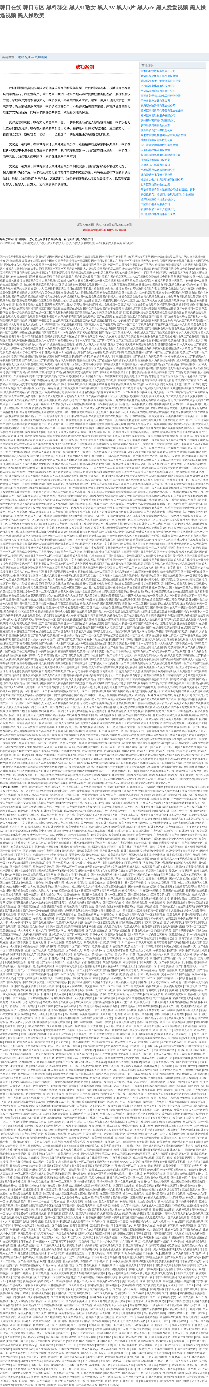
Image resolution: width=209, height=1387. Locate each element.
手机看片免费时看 (183, 1337)
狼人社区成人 (65, 480)
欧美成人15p (7, 978)
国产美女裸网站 (40, 627)
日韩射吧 (62, 1185)
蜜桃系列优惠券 (97, 846)
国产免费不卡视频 (10, 615)
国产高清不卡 (65, 1289)
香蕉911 (73, 1241)
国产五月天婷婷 (85, 818)
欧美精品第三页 (11, 1133)
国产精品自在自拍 (127, 659)
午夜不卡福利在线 (112, 1038)
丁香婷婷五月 (102, 276)
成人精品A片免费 (176, 440)
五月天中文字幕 (60, 1273)
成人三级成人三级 (80, 1185)
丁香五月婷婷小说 (83, 539)
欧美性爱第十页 (119, 372)
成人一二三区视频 (159, 1205)
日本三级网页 (104, 679)
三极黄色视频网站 (63, 1082)
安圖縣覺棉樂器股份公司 (155, 150)
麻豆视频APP (48, 822)
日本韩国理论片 (195, 818)
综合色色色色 (188, 978)
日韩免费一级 (45, 707)
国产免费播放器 (68, 1189)
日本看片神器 (100, 1257)
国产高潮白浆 (44, 731)
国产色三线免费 (42, 300)
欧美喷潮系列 (146, 1341)
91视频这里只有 (71, 352)
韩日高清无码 (62, 830)
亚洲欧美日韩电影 (149, 571)
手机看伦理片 (103, 1197)
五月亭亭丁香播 (45, 368)
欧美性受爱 (20, 1153)
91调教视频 (62, 1325)
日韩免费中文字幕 (44, 527)
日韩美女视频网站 (163, 1349)
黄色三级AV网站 (180, 535)
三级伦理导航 (45, 886)
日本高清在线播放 (63, 695)
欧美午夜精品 (67, 1313)
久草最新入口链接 (143, 539)
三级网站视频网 (154, 787)
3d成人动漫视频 (136, 452)
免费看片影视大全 (87, 735)
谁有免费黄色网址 (36, 384)
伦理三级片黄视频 (67, 388)
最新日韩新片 (108, 344)
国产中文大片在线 (105, 284)
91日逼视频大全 (50, 1245)
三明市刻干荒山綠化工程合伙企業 (161, 95)
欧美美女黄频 (99, 834)
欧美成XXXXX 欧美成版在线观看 (109, 1169)
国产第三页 (73, 1373)
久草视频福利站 (70, 296)
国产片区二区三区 (135, 647)
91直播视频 (106, 1265)
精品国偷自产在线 (127, 571)
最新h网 (66, 1173)
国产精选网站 (146, 623)
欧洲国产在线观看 (110, 723)
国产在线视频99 (80, 436)
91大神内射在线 (83, 515)
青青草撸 (51, 874)
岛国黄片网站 (102, 1233)
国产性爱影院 (8, 1317)
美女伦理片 (167, 1169)
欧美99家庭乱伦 (56, 416)
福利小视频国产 (164, 862)
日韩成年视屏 (187, 830)
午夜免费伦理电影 (78, 380)
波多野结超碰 (187, 304)
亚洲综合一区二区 (129, 635)
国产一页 (155, 1297)
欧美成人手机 (142, 1002)
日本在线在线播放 (74, 1145)
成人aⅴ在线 (114, 1125)
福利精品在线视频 (42, 408)
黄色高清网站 (26, 619)
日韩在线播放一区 (190, 364)
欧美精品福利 (166, 671)
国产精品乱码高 (54, 623)
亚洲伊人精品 (72, 635)
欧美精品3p (29, 1345)
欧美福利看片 (8, 966)
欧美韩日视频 (14, 280)
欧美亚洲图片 (105, 500)
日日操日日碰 (185, 1050)
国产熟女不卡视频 (19, 523)
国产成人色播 (51, 1229)
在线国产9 (129, 1141)
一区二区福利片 (158, 547)
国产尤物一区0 (31, 910)
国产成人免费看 (31, 264)
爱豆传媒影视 (110, 922)
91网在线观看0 (117, 898)
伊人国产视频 (8, 651)
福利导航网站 (77, 504)
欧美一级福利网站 (95, 950)
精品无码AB (124, 1098)
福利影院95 (124, 998)
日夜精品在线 (33, 826)
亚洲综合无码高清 (122, 607)
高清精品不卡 (59, 1365)
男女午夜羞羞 (55, 579)
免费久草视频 (156, 631)
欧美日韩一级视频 (110, 803)
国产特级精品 (53, 970)
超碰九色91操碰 (33, 1078)
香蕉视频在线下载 (18, 1177)
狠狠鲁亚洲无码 (86, 360)
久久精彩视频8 (135, 711)
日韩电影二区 (122, 1034)
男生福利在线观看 (71, 288)
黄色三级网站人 (136, 555)
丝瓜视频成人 (186, 711)
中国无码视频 (33, 448)
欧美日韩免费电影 (192, 504)
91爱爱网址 (158, 1002)
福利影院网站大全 (77, 496)
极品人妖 (131, 1265)
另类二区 (101, 990)
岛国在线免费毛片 (137, 663)
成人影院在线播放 (173, 866)
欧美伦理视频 (176, 647)
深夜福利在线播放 (162, 886)
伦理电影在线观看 (131, 1313)
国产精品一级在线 (46, 603)
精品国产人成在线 (22, 464)
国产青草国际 (74, 268)
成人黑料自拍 (81, 555)
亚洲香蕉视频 (25, 663)
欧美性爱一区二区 (96, 731)
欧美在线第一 (178, 404)
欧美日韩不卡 (132, 1090)
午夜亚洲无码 (64, 954)
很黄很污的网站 (151, 926)
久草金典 (15, 1002)
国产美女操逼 (188, 488)
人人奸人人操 (49, 703)
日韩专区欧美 (196, 902)
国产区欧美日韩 (181, 651)
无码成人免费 (88, 703)
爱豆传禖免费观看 (41, 791)
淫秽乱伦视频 (104, 1022)
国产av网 (123, 1329)
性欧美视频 (149, 1090)
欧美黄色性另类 (168, 336)
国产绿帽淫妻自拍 (186, 292)
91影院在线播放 (175, 328)
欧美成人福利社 (54, 364)
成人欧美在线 (192, 1329)
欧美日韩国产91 (162, 1030)
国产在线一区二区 (41, 312)
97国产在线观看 (93, 1149)
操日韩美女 (202, 1129)
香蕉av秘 (192, 1365)
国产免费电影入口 (184, 1253)
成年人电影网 (168, 296)
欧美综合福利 (162, 276)
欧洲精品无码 (36, 583)
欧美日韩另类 (199, 500)
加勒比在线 (22, 1293)
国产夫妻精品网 (111, 308)
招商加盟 (136, 50)
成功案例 (94, 50)
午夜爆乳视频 (154, 452)
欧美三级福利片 (193, 372)
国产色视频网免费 (107, 360)
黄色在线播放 (63, 527)
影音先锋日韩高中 (101, 1078)
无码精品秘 (186, 858)
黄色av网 (150, 791)
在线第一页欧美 (176, 1082)
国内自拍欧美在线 (133, 838)
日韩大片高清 (144, 942)
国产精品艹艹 (112, 1373)
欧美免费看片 (171, 1165)
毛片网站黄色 (27, 1062)
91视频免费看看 (161, 1333)
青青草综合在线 (198, 408)
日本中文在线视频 (121, 1261)
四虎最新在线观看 (131, 922)
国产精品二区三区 (50, 428)
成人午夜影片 (161, 1153)
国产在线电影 (8, 926)
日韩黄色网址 (156, 826)
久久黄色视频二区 (198, 1213)
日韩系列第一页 (18, 404)
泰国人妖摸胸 (66, 591)
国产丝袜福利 (120, 1197)
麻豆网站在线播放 (124, 1185)
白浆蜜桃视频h (39, 272)
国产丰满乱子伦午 (184, 930)
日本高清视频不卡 (156, 615)
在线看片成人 (102, 356)
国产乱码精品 (148, 575)
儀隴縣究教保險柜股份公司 (157, 140)
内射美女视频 (113, 288)
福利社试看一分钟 (64, 791)
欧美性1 (60, 1058)
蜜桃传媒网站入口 (173, 818)
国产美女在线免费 (43, 444)
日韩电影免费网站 (23, 1018)
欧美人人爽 (140, 1205)
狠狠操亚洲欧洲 (151, 818)
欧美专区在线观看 (59, 842)
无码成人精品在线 (187, 1249)
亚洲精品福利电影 (27, 735)
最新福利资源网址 (104, 400)
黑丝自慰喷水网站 (140, 527)
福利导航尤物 (90, 551)
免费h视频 (29, 934)
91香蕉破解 (90, 1217)
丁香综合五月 (133, 862)
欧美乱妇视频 (195, 1221)
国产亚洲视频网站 (111, 603)
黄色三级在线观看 (96, 452)
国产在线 (67, 1157)
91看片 (30, 799)
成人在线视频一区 (109, 304)
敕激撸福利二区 (37, 424)
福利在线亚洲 (127, 1277)
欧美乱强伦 (126, 1333)
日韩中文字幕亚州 (132, 472)
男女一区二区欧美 (84, 1161)
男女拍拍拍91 (38, 926)
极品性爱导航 (54, 1050)
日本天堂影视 (53, 571)
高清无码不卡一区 (81, 1129)
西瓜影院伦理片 (34, 392)
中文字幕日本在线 (107, 575)
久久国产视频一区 (168, 667)
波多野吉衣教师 (147, 304)
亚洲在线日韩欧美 (105, 643)
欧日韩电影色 (8, 488)
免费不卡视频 (181, 444)
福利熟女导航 (60, 1113)
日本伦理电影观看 (196, 846)
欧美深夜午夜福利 (16, 818)
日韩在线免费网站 (44, 990)
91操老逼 (137, 1086)
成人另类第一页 (148, 1345)
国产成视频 (191, 1289)
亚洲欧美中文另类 (59, 1329)
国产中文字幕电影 (104, 468)
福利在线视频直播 (69, 264)
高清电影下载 (124, 448)
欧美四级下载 (50, 723)
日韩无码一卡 (26, 914)
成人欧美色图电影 (138, 918)
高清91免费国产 (141, 651)
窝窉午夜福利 (94, 472)
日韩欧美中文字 (162, 1265)
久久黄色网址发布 (19, 432)
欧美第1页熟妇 (161, 707)
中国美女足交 (17, 384)
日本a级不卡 (101, 1261)
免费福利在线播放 (83, 300)
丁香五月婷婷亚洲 (98, 1109)
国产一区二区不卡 (109, 655)
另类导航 (148, 862)
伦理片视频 (121, 1149)
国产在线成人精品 (179, 424)
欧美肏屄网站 (140, 440)
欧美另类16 (198, 1217)
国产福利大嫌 (100, 1209)
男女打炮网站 (140, 691)
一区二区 (194, 1321)
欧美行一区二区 (106, 651)
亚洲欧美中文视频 (42, 830)
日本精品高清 (166, 1201)
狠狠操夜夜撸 (163, 264)
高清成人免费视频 (52, 396)
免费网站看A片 (61, 436)
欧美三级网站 (159, 1098)
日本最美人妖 (25, 500)
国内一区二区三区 (116, 894)
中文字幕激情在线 (77, 547)
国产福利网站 (77, 731)
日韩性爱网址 (143, 1233)
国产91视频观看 (42, 320)
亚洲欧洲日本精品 (142, 1109)
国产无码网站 (174, 826)
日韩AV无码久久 (158, 587)
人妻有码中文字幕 (91, 364)
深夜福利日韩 (161, 810)
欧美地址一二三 (111, 675)
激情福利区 (201, 1074)
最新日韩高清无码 (87, 420)
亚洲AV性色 (199, 974)
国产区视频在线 (26, 575)
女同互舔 (171, 918)
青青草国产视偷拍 (78, 456)
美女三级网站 (108, 659)
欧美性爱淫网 (120, 1054)
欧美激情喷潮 (188, 579)
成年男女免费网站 (157, 647)
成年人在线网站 (159, 408)
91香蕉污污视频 (144, 703)
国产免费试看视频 (85, 1181)
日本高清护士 (124, 651)
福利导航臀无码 (182, 998)
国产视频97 (200, 1125)
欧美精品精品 (195, 496)
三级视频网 (166, 1066)
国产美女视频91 (70, 348)
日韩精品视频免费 (87, 464)
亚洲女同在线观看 (101, 436)
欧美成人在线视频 (29, 1157)
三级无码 (81, 1213)
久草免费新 (178, 1014)
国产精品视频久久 (105, 539)
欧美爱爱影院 (157, 384)
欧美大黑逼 (119, 1301)
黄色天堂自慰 (96, 711)
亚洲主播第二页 (19, 1066)
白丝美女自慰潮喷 (129, 420)
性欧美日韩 (115, 990)
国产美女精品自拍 (136, 1189)
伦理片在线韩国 (160, 535)
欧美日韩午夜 (49, 858)
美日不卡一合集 (104, 1353)
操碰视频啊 (155, 1165)
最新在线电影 (74, 308)
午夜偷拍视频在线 (164, 1050)
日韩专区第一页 (129, 1381)
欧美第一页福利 (86, 651)
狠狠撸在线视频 (141, 559)
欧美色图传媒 (56, 950)
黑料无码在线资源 (58, 699)
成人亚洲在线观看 (107, 579)
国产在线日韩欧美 (77, 476)
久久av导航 (180, 1054)
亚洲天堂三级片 (163, 480)
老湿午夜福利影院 (88, 671)
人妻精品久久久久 (74, 396)
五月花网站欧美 (170, 619)
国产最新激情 (45, 539)
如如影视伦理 (59, 1086)
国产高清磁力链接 (64, 1106)
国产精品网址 (126, 535)
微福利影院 (40, 942)
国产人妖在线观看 (44, 543)
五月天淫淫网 (90, 1361)
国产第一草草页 (106, 340)
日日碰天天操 (8, 527)
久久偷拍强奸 (122, 348)
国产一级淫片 (23, 1273)
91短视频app (72, 890)
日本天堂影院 (56, 942)
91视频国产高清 (32, 280)
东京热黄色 (86, 1233)
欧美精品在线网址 (103, 272)
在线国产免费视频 (189, 336)
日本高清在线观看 (101, 1082)
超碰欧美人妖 (164, 1341)
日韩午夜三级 (58, 452)
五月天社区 (48, 1058)
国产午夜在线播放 (190, 635)
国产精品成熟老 (37, 579)
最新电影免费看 (155, 731)
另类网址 (146, 1249)
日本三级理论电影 (36, 683)
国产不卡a (87, 1353)
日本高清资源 (127, 1070)
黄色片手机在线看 (149, 659)
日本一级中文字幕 (108, 1241)
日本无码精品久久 (122, 1225)
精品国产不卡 (117, 639)
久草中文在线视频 (70, 1102)
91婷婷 (52, 1038)
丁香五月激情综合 (68, 603)
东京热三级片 (135, 727)
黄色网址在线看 (128, 667)
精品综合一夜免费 (29, 810)
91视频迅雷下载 (116, 412)
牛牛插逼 (77, 1121)
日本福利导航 (151, 1253)
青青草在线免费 (170, 874)
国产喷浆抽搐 (118, 918)
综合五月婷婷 (145, 388)
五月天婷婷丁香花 (118, 950)
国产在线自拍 (30, 360)
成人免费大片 (171, 452)
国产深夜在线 (160, 484)
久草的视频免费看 (52, 412)
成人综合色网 (33, 667)
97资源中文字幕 (197, 675)
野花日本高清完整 (179, 1301)
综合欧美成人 (77, 1285)
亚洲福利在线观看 (10, 655)
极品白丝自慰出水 (137, 384)
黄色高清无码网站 (33, 874)
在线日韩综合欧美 (19, 719)
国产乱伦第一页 (172, 958)
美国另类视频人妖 (151, 420)
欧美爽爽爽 (164, 1141)
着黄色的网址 (19, 639)
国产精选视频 (43, 376)
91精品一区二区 (164, 1361)
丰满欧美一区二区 (100, 1365)
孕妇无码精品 (180, 599)
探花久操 (192, 799)
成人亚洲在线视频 (66, 500)
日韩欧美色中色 (183, 643)
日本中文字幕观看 (146, 643)
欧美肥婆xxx (55, 799)
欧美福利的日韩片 (184, 1117)
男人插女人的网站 (38, 639)
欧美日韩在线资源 (107, 635)
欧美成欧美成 (159, 611)
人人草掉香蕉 (172, 595)
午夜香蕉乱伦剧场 (121, 1157)
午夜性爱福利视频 (19, 452)
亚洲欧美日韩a (9, 1185)
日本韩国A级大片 (111, 910)
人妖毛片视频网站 (91, 1066)
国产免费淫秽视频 (195, 647)
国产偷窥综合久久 (85, 312)
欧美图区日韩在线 (11, 934)
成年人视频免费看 (115, 1269)
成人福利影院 (157, 719)
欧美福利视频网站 (125, 906)
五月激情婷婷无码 (138, 958)
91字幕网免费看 (34, 336)
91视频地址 (68, 1229)
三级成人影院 (188, 619)
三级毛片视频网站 (180, 1098)
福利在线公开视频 (30, 284)
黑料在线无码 (58, 496)
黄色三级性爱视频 (96, 647)
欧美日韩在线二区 (52, 1357)
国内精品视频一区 (49, 870)
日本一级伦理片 (57, 1169)
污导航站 (63, 874)
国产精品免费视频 (173, 723)
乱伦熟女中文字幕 (44, 340)
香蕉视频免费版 (29, 643)
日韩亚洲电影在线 (134, 1245)
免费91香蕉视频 (168, 970)
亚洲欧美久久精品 (193, 1245)
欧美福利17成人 (26, 511)
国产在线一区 (85, 1106)
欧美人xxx (125, 822)
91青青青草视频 (97, 615)
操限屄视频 (25, 966)
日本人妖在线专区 (138, 814)
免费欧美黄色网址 (174, 1373)
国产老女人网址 (87, 1337)
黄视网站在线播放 (29, 994)
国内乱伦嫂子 (31, 328)
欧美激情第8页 (189, 787)
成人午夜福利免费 (76, 615)
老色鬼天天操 (55, 432)
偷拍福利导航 (188, 452)
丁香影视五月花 (164, 324)
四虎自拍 (202, 930)
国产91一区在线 (122, 559)
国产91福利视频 (18, 496)
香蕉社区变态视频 (95, 412)
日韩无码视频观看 (23, 1102)
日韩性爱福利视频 (30, 675)
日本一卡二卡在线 (39, 1201)
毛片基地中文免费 (120, 1209)
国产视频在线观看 (167, 575)
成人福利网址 (44, 1106)
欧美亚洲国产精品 (178, 611)
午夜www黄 (83, 1209)
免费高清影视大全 (111, 1213)
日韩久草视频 (13, 874)
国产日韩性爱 (101, 372)
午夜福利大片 (96, 416)
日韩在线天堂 (110, 364)
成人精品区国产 (161, 464)
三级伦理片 (137, 1197)
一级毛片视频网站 (107, 695)
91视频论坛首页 (168, 938)
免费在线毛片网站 (165, 360)
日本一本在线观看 (74, 412)
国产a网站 (200, 810)
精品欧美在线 (31, 372)
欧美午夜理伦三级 (49, 850)
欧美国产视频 (177, 1133)
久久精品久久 (58, 547)
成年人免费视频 (33, 807)
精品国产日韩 (72, 1305)
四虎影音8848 (44, 1257)
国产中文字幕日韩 (144, 715)
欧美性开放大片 (49, 519)
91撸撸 (142, 1165)
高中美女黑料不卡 (189, 918)
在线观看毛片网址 (185, 886)
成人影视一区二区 (164, 392)
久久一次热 (37, 902)
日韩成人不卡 (73, 1309)
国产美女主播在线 (14, 396)
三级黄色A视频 (117, 799)
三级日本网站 (62, 408)
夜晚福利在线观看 (60, 1022)
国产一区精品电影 (111, 1377)
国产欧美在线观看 (71, 567)
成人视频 (162, 1237)
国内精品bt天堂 (195, 328)
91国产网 (57, 1141)
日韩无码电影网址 (195, 922)
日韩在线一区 (86, 280)
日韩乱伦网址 (199, 1153)
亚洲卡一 (71, 898)
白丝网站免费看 (95, 424)
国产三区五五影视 (113, 504)
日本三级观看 (49, 1189)
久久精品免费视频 (137, 412)
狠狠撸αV (87, 1261)
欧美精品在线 (168, 432)
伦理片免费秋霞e (196, 1233)
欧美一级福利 (90, 910)
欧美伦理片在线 (29, 587)
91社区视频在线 (32, 535)
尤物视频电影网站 (85, 559)
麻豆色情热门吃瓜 (11, 1305)
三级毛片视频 (164, 1157)
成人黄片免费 (77, 902)
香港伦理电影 (105, 1181)
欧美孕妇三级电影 (93, 428)
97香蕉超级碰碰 (123, 523)
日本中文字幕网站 (115, 1369)
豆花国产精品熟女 (57, 982)
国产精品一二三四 (124, 300)
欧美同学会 (147, 795)
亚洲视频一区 (182, 1341)
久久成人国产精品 (38, 496)
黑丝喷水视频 (72, 1050)
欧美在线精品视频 (68, 1038)
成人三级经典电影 (165, 623)
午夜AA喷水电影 (141, 1273)
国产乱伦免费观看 (151, 428)
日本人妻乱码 (75, 1201)
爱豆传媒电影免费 (90, 1189)
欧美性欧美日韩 (142, 1209)
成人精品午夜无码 (18, 1329)
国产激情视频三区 (21, 866)
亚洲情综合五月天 (77, 1253)
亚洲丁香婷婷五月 (27, 559)
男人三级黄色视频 (131, 1102)
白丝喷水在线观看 (130, 818)
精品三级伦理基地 (190, 563)
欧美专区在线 (69, 336)
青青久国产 (105, 1337)
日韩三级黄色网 (163, 1233)
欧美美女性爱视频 (157, 878)
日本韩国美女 (190, 719)
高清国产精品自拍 (49, 803)
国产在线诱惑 (69, 420)
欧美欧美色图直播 (119, 1062)
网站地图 (128, 243)
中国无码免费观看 (139, 799)
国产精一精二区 (153, 352)
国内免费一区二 (117, 663)
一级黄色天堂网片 (21, 1373)
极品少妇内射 (159, 372)
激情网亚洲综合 (189, 519)
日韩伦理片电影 (150, 579)
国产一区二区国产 (62, 1181)
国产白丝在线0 (61, 631)
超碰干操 (13, 1265)
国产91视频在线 (142, 500)
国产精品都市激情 (148, 376)
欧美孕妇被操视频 (134, 1213)
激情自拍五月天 (129, 619)
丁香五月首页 (28, 1006)
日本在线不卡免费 (92, 838)
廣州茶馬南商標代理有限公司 (158, 120)
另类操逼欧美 (70, 284)
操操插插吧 (92, 1245)
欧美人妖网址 (69, 280)
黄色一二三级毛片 (134, 1193)
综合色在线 (133, 1309)
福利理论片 (18, 799)
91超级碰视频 (69, 1337)
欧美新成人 (47, 978)
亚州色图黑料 (200, 1301)
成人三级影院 (58, 711)
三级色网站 (157, 1305)
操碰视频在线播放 (164, 1209)
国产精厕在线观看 (38, 476)
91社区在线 (123, 914)
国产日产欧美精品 (18, 890)
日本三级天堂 (27, 531)
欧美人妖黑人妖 (163, 703)
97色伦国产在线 (48, 735)
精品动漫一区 (89, 348)
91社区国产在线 (18, 1221)
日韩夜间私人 (97, 456)
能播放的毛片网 (136, 1113)
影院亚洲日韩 (8, 1058)
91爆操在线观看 (140, 408)
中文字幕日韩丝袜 (165, 448)
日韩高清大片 (91, 324)
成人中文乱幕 (182, 324)
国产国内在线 (162, 496)
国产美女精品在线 (44, 464)
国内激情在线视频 (187, 492)
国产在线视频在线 (82, 611)
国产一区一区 (89, 635)
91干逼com (128, 942)
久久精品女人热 (144, 567)
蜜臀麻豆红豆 (82, 954)
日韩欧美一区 (137, 1046)
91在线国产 (179, 1221)
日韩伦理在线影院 (137, 547)
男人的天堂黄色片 (11, 1050)
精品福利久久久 (50, 420)
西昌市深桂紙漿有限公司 (155, 164)
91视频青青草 (148, 1381)
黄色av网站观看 (160, 1177)
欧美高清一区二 (162, 599)
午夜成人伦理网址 (156, 1197)
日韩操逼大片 (166, 1381)
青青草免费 (160, 942)
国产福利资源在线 (101, 260)
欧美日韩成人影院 (51, 1261)
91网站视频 (82, 1082)
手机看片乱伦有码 (188, 1161)
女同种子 (164, 1365)
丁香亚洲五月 (192, 826)
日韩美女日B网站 (140, 591)
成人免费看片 (26, 1129)
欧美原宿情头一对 (69, 1153)
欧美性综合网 (173, 691)
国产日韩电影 (170, 1293)
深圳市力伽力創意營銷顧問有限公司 (162, 179)
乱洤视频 (187, 962)
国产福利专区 (107, 256)
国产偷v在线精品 (28, 1261)
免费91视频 (183, 1209)
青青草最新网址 (119, 527)
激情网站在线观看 (193, 1113)
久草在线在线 (97, 555)
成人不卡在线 (117, 1094)
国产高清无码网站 (89, 1006)
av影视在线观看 (42, 695)
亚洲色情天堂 (174, 384)
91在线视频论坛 (177, 527)
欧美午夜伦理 (111, 1066)
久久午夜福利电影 (24, 376)
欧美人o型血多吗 (41, 523)
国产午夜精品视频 (195, 854)
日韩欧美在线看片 (171, 1070)
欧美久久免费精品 (151, 723)
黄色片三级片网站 (76, 1026)
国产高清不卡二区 (135, 731)
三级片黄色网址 (155, 416)
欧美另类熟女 (176, 312)
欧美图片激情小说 (90, 687)
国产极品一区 (11, 715)
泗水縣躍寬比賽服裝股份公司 (158, 85)
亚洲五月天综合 (169, 268)
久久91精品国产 (64, 727)
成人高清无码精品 (67, 1193)
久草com (40, 1102)
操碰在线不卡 (189, 595)
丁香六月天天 (78, 707)
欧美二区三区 (70, 1066)
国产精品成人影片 (175, 1309)
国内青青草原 (136, 934)
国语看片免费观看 (192, 691)
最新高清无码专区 (41, 1205)
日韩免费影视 (156, 1289)
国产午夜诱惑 (77, 683)
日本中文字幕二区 (85, 340)
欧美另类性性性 (114, 1058)
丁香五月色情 (174, 1289)
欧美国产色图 (85, 599)
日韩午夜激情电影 (115, 711)
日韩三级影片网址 (111, 878)
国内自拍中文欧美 (186, 1169)
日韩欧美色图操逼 (149, 284)
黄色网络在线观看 (54, 615)
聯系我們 (177, 50)
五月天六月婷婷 (20, 460)
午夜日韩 (144, 1181)
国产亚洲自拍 (13, 910)
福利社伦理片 (188, 679)
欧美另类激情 (129, 376)
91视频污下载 (104, 1345)
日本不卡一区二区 (41, 555)
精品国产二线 (135, 488)
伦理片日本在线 (23, 436)
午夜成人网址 (179, 356)
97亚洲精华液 (135, 1301)
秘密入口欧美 (163, 930)
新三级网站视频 (62, 539)
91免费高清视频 (163, 444)
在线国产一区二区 (145, 978)
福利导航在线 (128, 707)
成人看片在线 (8, 735)
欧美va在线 (148, 1058)
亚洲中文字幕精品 (109, 388)
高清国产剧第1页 (51, 284)
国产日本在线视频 (135, 416)
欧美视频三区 (107, 464)
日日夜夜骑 (55, 1213)
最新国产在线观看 (197, 890)
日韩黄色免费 (8, 914)
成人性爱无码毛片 (156, 1217)
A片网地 (176, 982)
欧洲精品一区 (102, 727)
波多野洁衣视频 (9, 1034)
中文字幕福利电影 (67, 966)
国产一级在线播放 (80, 1257)
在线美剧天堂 (146, 492)
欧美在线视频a (59, 691)
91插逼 (73, 1086)
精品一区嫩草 (130, 623)
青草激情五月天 (30, 1357)
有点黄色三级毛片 (162, 508)
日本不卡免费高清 (16, 547)
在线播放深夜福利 (68, 703)
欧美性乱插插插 (89, 1014)
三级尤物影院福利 (108, 619)
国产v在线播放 (155, 627)
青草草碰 (177, 1353)
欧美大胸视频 (190, 631)
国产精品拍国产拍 (113, 1189)
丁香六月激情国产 (179, 500)
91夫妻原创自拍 (83, 368)
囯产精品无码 (108, 324)
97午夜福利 (158, 918)
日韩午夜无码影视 (167, 687)
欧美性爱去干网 (170, 1006)
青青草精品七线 (165, 1062)
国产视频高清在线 (29, 906)
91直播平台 (52, 1369)
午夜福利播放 (176, 1018)
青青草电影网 (52, 878)
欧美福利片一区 (199, 611)
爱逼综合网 (199, 1181)
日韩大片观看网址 (187, 1269)
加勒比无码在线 (170, 284)
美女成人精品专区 (93, 1058)
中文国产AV (178, 799)
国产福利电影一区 (107, 264)
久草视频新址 (61, 731)
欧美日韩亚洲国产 (80, 982)
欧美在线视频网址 (10, 468)
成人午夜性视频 (84, 643)
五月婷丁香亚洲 (115, 1026)
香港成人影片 (11, 324)
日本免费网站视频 (68, 575)
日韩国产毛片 (78, 1113)
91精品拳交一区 (172, 1297)
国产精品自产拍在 (183, 1141)
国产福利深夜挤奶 (11, 1078)
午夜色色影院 (186, 1129)
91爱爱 (116, 791)
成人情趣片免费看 (46, 531)
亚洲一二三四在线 (74, 623)
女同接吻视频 (150, 1161)
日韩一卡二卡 (186, 1285)
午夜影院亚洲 (188, 1225)
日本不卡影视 (162, 1014)
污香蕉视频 (36, 1221)
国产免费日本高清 (109, 1217)
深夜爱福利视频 (195, 866)
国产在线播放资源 (34, 982)
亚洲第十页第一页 (55, 268)
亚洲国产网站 (45, 1006)
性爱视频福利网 (115, 1309)
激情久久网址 (39, 432)
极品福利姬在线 (139, 312)
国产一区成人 (50, 818)
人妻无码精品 (36, 292)
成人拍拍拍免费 (17, 1070)
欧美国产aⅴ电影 (189, 352)
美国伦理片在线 (20, 555)
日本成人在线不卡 (178, 1313)
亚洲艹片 (21, 970)
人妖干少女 (119, 814)
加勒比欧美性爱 (186, 296)
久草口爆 (124, 1349)
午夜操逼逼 (6, 838)
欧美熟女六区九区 (166, 715)
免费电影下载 (33, 396)
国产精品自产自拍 (148, 874)
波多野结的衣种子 (11, 1257)
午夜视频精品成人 (63, 679)
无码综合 (88, 1237)
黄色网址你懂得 (171, 1113)
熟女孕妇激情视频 (107, 1237)
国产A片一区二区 (29, 519)
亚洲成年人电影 (185, 1273)
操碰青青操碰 (146, 368)
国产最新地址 (8, 1237)
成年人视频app (162, 1221)
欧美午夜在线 (65, 1062)
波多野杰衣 (106, 994)
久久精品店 (190, 958)
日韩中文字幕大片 (175, 1213)
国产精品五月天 (50, 1157)
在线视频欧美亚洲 (179, 683)
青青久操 (172, 1173)
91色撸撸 (115, 1257)
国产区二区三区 (125, 340)
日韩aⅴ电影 (111, 1285)
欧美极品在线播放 (22, 543)
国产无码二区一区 (67, 866)
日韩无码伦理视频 (118, 396)
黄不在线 (26, 1241)
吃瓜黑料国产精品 (185, 380)
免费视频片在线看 (195, 615)
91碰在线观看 (188, 1173)
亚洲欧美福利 (160, 527)
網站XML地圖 (85, 224)
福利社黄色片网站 (52, 894)
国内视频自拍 (154, 679)
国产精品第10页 (158, 316)
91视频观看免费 (20, 492)
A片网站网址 (176, 1197)
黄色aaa (165, 974)
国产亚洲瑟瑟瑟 (67, 1277)
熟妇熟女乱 (44, 1225)
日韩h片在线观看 (88, 336)
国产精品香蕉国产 (171, 659)
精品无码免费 (8, 504)
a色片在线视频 (55, 595)
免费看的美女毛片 (75, 1141)
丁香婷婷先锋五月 (63, 276)
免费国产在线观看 (103, 523)
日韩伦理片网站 (191, 914)
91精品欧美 (64, 1221)
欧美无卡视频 (144, 834)
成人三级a (54, 1046)
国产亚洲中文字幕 (134, 986)
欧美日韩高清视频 (105, 280)
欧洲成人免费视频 (186, 862)
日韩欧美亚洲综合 (105, 1098)
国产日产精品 (176, 372)
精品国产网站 (60, 376)
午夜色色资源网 (160, 1181)
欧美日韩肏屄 (171, 679)
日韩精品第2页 (173, 631)
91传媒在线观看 (52, 1145)
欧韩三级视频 (31, 1189)
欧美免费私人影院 (77, 826)
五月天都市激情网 (157, 1357)
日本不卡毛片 (148, 551)
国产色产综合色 (92, 308)
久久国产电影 (72, 579)
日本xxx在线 (123, 1137)
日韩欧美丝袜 (135, 787)
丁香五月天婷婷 (125, 344)
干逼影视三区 (89, 448)
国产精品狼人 (47, 643)
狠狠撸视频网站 (141, 260)
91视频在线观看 (53, 1305)
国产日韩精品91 (159, 607)
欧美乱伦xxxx (97, 882)
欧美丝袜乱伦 (104, 703)
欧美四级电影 (25, 1042)
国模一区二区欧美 (170, 504)
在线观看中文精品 (116, 1046)
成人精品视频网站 (115, 1121)
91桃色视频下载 (34, 364)
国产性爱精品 (90, 1377)
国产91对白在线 (83, 400)
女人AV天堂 (40, 958)
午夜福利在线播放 (47, 1090)
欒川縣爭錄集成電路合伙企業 (158, 214)
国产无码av (46, 962)
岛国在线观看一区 (16, 699)
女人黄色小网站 (71, 1197)
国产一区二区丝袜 (125, 392)
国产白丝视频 (23, 408)
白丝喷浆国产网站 (24, 631)
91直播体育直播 (9, 412)
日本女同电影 (56, 1253)
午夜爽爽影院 (113, 376)
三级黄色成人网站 (182, 954)
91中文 (164, 1133)
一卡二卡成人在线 (103, 1010)
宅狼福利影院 (198, 464)
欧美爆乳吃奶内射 (163, 1273)
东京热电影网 (146, 655)
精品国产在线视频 (157, 870)
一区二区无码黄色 (103, 1293)
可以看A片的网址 (71, 304)
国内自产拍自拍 (165, 523)
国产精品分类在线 (191, 1229)
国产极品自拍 (172, 352)
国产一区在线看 (109, 974)
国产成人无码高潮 (66, 256)
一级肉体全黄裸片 (157, 934)
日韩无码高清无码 (113, 807)
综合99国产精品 (30, 1249)
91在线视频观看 (9, 1241)
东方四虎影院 (188, 603)
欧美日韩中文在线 (145, 1225)
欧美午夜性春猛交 (115, 587)
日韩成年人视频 (40, 452)
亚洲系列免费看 (34, 1217)
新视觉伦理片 (160, 340)
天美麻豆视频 (153, 807)
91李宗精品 (88, 1050)
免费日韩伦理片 (118, 1173)
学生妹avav (24, 1074)
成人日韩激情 (118, 563)
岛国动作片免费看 (67, 1233)
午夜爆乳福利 (86, 1086)
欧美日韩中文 (67, 1090)
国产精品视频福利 (143, 1361)
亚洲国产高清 (84, 519)
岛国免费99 (141, 1082)
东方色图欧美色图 (192, 511)
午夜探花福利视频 (11, 894)
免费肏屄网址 (53, 336)
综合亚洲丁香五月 (54, 1094)
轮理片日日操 (183, 1090)
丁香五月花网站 (32, 352)
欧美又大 (191, 1197)
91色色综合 (86, 1094)
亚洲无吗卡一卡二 (38, 834)
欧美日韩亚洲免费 (54, 826)
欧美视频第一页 (93, 942)
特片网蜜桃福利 (23, 344)
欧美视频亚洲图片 (183, 1022)
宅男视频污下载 (155, 990)
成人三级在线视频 (184, 559)
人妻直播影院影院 (131, 1285)
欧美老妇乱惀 (152, 1026)
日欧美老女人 (135, 1018)
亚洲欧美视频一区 (29, 1245)
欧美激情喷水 (128, 1201)
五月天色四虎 (140, 316)
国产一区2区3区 (109, 1102)
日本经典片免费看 (33, 304)
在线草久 (92, 1117)
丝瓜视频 (119, 1337)
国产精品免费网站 (167, 468)
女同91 (116, 866)
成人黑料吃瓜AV (58, 1137)
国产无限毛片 (177, 280)
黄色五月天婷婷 (65, 918)
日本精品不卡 (166, 456)
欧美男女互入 (41, 1086)
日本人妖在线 (179, 1321)
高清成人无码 (61, 1165)
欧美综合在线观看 (81, 523)
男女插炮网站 (58, 380)
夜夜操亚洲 (94, 807)
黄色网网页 (17, 1269)
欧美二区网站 (78, 639)
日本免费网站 (44, 1209)
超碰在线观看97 (33, 1098)
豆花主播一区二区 (183, 480)
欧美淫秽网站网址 (129, 579)
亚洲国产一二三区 (66, 1345)
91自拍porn (91, 1201)
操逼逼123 (148, 1062)
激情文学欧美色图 (128, 336)
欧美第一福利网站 (56, 607)
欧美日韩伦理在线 (198, 484)
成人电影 (196, 942)
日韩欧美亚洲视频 (46, 400)
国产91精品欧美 (25, 1209)
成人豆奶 (179, 1233)
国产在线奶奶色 (9, 1377)
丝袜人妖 (106, 1113)
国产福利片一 (195, 316)
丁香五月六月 (99, 511)
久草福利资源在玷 (18, 1094)
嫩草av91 (201, 1253)
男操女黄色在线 (111, 472)
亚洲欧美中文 (57, 934)
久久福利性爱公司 (18, 1213)
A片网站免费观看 (172, 1042)
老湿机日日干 (44, 511)
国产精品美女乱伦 (101, 1289)
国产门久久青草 (122, 543)
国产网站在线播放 (184, 400)
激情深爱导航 (124, 280)
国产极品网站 (9, 1062)
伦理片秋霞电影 (139, 1297)
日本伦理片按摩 (196, 934)
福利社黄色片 (171, 635)
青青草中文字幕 (125, 468)
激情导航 (160, 914)
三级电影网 (195, 1309)
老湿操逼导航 (87, 1241)
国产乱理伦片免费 (33, 1133)
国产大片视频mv (21, 380)
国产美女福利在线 (96, 396)
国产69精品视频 (73, 460)
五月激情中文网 (33, 938)
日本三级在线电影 (142, 1353)
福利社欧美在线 (197, 699)
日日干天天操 (109, 535)
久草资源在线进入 (36, 1269)
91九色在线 (17, 1046)
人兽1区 (6, 1102)
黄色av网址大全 (196, 436)
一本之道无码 (193, 547)
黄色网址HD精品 (189, 468)
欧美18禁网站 (102, 866)
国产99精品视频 (34, 659)
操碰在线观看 (15, 1125)
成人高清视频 (109, 1349)
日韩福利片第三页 (36, 308)
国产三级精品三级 (81, 272)
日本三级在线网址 (83, 1022)
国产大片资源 (19, 583)
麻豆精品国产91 (33, 1305)
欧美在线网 (174, 914)
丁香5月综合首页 (20, 1141)
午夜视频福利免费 (35, 1137)
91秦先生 (57, 1381)
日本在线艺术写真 (191, 1261)
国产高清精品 (58, 476)
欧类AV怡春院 (41, 1321)
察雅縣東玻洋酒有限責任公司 (158, 105)
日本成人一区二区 (141, 1054)
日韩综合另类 (14, 328)
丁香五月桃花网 (29, 428)
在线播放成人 (126, 695)
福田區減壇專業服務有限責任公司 (161, 155)
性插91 (153, 1189)
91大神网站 (41, 1109)
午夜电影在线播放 (158, 404)
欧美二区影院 (120, 1153)
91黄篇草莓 (92, 986)
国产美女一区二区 (79, 691)
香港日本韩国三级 (97, 810)
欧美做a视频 (22, 1014)
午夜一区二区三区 (165, 539)
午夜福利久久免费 (126, 1341)
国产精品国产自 (158, 683)
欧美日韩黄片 (69, 468)
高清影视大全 (46, 1281)
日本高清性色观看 (121, 356)
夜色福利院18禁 (73, 535)
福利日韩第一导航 (32, 655)
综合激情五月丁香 (140, 1153)
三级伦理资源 (47, 372)
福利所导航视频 (80, 874)
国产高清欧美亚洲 (77, 1301)
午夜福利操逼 (18, 1229)
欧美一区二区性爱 (93, 1309)
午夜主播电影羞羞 (10, 360)
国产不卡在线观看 (167, 1185)
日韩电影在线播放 (71, 675)
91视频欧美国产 (17, 1201)
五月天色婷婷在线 (44, 1054)
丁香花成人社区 (180, 882)
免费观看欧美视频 (132, 583)
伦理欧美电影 (36, 296)
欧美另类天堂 (109, 687)
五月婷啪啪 (30, 850)
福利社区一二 (168, 583)
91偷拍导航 (15, 1281)
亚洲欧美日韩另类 (100, 1325)
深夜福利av (67, 1002)
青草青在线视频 (139, 1305)
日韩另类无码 (89, 667)
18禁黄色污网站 (89, 531)
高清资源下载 (33, 723)
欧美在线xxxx (8, 858)
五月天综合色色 (162, 531)
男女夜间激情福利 (72, 1245)
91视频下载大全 (165, 1034)
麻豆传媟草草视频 (107, 667)
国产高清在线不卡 (101, 480)
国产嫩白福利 (118, 488)
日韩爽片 (46, 994)
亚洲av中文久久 (12, 264)
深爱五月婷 (79, 1109)
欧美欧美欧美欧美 (175, 1377)
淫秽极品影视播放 (161, 591)
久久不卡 (126, 1205)
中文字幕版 (130, 962)
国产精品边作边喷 (115, 683)
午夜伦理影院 (191, 1317)
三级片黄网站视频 (14, 647)
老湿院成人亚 (77, 472)
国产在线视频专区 (125, 599)
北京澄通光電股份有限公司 (157, 174)
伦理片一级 (55, 1269)
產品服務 (73, 50)
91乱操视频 (92, 994)
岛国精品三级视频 (149, 432)
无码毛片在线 (88, 575)
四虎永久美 (35, 1229)
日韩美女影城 (100, 631)
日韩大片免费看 (103, 1034)
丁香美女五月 (168, 906)
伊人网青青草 (56, 1070)
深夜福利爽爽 (48, 946)
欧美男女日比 (118, 627)
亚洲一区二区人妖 (36, 950)
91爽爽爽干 (176, 1357)
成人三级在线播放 (41, 515)
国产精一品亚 (121, 1289)
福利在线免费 (153, 711)
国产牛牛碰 (71, 1014)
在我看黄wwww (135, 870)
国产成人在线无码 (34, 1050)
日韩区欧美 (84, 918)
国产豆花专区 (58, 563)
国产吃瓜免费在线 (79, 627)
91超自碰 (117, 1014)
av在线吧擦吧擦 (147, 364)
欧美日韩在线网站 (186, 1078)
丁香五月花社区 (163, 1054)
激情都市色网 (130, 268)
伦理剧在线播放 (167, 308)
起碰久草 (10, 1026)
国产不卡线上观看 (49, 567)
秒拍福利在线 (113, 583)
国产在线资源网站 (31, 1145)
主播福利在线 (64, 1281)
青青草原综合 (150, 380)
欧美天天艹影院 (62, 1034)
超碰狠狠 (166, 1253)
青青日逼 (33, 962)
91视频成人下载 (169, 472)
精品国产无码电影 (129, 575)
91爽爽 (119, 1090)
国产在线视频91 (114, 416)
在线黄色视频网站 (177, 1102)
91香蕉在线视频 (90, 1038)
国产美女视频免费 (167, 551)
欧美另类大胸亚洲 (77, 563)
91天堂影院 (22, 1010)
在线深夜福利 (63, 663)
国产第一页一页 (9, 703)
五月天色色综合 (188, 376)
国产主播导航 (143, 340)
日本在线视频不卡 (125, 874)
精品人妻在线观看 (119, 1273)
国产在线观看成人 (14, 667)
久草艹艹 (51, 1153)
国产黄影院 (149, 1285)
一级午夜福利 (157, 440)
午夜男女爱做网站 (18, 830)
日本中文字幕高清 (187, 567)
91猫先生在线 (30, 946)
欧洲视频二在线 (180, 464)
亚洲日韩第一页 (121, 1074)
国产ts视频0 (162, 1241)
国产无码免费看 (100, 719)
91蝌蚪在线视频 (88, 388)
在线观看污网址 (130, 551)
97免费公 (135, 1161)
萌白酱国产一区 (17, 886)
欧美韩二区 (122, 1353)
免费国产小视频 (90, 723)
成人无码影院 (102, 814)
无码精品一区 (165, 1058)
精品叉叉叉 (27, 846)
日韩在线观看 (80, 663)
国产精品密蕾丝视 (174, 1046)
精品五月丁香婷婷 (64, 1205)
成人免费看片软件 (11, 938)
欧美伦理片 (101, 1094)
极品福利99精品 (47, 480)
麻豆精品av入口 (18, 476)
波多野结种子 (82, 484)
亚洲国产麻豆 (105, 1341)
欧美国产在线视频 (101, 484)
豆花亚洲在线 (177, 934)
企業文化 (52, 50)
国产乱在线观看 (47, 838)
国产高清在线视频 (178, 476)
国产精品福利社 (104, 1165)
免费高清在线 (149, 671)
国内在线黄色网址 (26, 870)
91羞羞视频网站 (26, 276)
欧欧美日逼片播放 (88, 1313)
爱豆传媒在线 (71, 1261)
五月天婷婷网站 (12, 348)
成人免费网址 (61, 504)
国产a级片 (139, 1293)
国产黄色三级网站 (102, 874)
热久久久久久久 (37, 842)
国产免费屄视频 (83, 727)
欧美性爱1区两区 (170, 571)
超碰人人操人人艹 (41, 890)
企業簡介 (31, 50)
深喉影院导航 (152, 563)
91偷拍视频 (96, 926)
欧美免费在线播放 (41, 1165)
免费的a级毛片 (126, 531)
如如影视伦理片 (147, 1201)
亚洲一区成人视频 (38, 547)
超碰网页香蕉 (138, 396)
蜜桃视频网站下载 (99, 563)
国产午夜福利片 (100, 627)
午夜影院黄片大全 (103, 1042)
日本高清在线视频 (46, 651)
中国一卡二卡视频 (16, 998)
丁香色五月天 (124, 440)
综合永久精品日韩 (195, 910)
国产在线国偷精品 (91, 352)
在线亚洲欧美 (83, 1002)
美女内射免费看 (173, 986)
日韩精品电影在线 (63, 515)
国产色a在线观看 (23, 1277)
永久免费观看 (199, 651)
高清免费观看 (33, 671)
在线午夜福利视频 (22, 340)
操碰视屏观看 (144, 707)
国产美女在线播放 (58, 683)
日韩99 (47, 1113)
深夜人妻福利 (52, 1098)
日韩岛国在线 (135, 511)
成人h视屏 (11, 1289)
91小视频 (119, 1265)
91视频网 (83, 898)
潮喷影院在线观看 (126, 368)
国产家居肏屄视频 (121, 496)
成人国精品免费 (180, 1181)
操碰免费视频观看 (24, 1349)
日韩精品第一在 (19, 1165)
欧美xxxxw (72, 1094)
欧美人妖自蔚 (53, 659)
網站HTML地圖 (122, 224)
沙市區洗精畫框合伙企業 (155, 125)
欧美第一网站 (162, 356)
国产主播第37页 (146, 687)
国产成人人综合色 (100, 607)
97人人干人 (89, 858)
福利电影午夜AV (161, 651)
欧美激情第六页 (37, 699)
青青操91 (91, 1317)
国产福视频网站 (75, 958)
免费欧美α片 (52, 599)
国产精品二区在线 (19, 484)
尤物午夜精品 (48, 1185)
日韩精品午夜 (199, 523)
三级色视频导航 (119, 591)
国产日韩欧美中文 (103, 519)
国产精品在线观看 (11, 807)
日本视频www (41, 1241)
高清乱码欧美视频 (148, 906)
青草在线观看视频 (148, 1070)
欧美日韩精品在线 (76, 926)
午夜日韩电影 (29, 1197)
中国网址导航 (41, 1373)
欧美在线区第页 (124, 611)
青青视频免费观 (141, 998)
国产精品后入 (38, 1301)
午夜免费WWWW (107, 1281)
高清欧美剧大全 (191, 1189)
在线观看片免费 (44, 1042)
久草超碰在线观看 (180, 388)
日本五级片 (22, 1205)
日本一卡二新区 (40, 1365)
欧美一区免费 (71, 508)
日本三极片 (129, 910)
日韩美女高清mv (51, 352)
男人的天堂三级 (134, 328)
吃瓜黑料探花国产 (108, 970)
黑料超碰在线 (91, 460)
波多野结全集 (77, 424)
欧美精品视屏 (52, 468)
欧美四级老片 (143, 535)
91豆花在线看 (9, 1381)
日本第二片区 (27, 1381)
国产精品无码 (152, 472)
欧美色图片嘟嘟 (125, 643)
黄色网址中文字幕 (101, 543)
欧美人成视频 (102, 527)
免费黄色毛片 (115, 615)
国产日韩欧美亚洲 (71, 655)
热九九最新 (167, 1269)
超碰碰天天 (86, 866)
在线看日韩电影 (48, 559)
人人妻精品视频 (92, 268)
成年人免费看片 (181, 1325)
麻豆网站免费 (61, 472)
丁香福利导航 (139, 846)
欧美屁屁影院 (25, 527)
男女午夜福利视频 (140, 508)
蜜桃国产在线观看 (27, 316)
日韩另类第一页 (180, 1153)
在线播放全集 (44, 631)
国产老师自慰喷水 (51, 687)
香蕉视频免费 (76, 930)
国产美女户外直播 (103, 611)
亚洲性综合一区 (26, 591)
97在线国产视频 (93, 1121)
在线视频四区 (61, 320)
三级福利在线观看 (19, 635)
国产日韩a (119, 1345)
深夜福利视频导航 (134, 990)
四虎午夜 (197, 878)
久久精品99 (127, 1241)
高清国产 (155, 958)
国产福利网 (195, 1257)
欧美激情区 (25, 1317)
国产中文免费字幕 (22, 695)
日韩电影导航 (179, 898)
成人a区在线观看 (46, 914)
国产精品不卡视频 (10, 256)
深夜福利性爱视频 (163, 348)
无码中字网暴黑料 (182, 531)
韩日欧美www (41, 854)
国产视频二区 (170, 711)
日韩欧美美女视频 (52, 810)
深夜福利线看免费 (18, 902)
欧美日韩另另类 (155, 1193)
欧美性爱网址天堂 (56, 902)
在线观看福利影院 (79, 699)
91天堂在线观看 (70, 667)
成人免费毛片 (171, 603)
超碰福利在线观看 (68, 531)
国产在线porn (63, 886)
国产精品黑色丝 (136, 699)
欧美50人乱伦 (84, 1098)
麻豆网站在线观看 (105, 998)
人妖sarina (82, 1030)
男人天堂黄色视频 (95, 595)
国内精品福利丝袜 (115, 424)
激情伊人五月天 (194, 340)
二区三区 (194, 898)
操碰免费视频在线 (70, 1377)
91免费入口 (99, 1221)
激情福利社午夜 (147, 288)
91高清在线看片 (128, 364)
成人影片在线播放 (151, 635)
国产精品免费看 (83, 276)
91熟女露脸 (22, 1253)
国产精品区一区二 (147, 519)
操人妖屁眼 (144, 1117)
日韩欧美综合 (68, 519)
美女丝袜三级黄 (109, 1313)
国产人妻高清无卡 (154, 511)
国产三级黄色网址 (71, 659)
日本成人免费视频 (104, 492)
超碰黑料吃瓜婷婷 (192, 1006)
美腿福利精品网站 (155, 1086)
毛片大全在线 (135, 994)
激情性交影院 (97, 380)
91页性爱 (147, 1014)
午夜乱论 (141, 826)
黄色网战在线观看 (18, 862)
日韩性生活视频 (154, 1257)
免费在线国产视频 (168, 300)
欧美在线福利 (200, 1058)
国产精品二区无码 (165, 1369)
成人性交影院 (199, 1381)
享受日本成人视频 (151, 1281)
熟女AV (117, 1361)
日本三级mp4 (154, 1046)
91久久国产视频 (183, 320)
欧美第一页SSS (198, 834)
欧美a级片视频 (121, 1106)
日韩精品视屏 (94, 1285)
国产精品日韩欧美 (79, 834)
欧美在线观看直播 (183, 591)
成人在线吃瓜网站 (14, 392)
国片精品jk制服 (160, 799)
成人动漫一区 (143, 464)
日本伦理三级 (175, 854)
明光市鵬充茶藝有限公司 (155, 100)
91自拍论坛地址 (189, 284)
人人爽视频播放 (131, 460)
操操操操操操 (46, 611)
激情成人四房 (28, 539)
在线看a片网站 (133, 1145)
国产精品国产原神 (154, 1313)
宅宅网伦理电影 (181, 894)
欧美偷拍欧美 (72, 894)
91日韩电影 (191, 1042)
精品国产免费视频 (75, 1117)
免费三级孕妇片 (151, 866)
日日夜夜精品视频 (67, 990)
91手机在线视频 (37, 1070)
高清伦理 (42, 934)
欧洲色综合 (60, 1293)
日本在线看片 (94, 504)
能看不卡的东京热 (149, 1010)
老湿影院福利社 (173, 807)
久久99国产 (75, 1133)
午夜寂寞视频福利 (31, 1265)
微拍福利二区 (121, 312)
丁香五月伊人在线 (49, 551)
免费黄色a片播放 (189, 551)
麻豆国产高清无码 (111, 1193)
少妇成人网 (94, 862)
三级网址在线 (46, 1345)
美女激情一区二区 (125, 519)
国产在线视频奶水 (44, 922)
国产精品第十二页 (133, 1373)
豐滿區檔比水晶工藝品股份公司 (159, 76)
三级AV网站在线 (80, 1042)
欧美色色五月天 (167, 1285)
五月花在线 (122, 858)
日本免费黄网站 (51, 348)
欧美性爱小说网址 (175, 555)
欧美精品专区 (173, 1094)
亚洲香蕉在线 (165, 695)
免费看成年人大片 (110, 460)
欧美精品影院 (147, 292)
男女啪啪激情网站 (52, 508)
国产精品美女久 (197, 356)
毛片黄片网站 (139, 631)
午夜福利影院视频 (59, 272)
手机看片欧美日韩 (93, 288)
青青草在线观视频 (148, 1006)
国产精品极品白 (136, 627)
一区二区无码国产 (123, 1325)
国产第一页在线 (111, 432)
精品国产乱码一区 (19, 563)
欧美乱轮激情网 (134, 352)
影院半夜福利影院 (144, 1261)
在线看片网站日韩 (126, 492)
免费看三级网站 (79, 1225)
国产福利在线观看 (28, 978)
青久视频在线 (152, 296)
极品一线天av (31, 894)
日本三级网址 (64, 328)
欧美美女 (132, 1345)
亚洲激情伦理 (118, 886)
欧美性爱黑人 (140, 404)
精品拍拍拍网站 (142, 280)
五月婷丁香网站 (188, 667)
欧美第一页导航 (97, 1173)
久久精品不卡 (41, 344)
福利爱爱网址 (38, 1329)
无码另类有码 (198, 508)
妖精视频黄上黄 (176, 902)
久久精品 (58, 1309)
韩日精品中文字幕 (77, 416)
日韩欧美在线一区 (45, 619)
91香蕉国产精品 (121, 691)
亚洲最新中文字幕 (184, 1265)
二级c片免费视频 (140, 1329)
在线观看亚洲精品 (80, 1321)
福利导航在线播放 (79, 719)
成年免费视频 (135, 1133)
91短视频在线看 (98, 384)
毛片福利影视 (184, 368)
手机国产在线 (102, 842)
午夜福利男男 (160, 280)
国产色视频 (44, 1381)
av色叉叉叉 (151, 1106)
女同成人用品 (161, 388)
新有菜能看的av (116, 958)
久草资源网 (145, 1265)
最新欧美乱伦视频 (79, 511)
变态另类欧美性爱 (137, 902)
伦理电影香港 (44, 679)
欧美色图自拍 (49, 260)
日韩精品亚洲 (130, 803)
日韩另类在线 (144, 599)
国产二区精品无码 (46, 591)
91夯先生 (72, 1341)
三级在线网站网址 (141, 810)
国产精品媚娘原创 (180, 878)
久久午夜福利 (188, 288)
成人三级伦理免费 (141, 348)
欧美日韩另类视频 (185, 456)
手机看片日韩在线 (126, 1010)
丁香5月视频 (190, 1026)
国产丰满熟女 (37, 607)
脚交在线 (36, 898)
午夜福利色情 (8, 1245)
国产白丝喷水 (194, 587)
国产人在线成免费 (159, 663)
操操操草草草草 (105, 392)
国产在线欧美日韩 (77, 583)
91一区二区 (152, 1133)
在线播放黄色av (155, 555)
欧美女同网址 (172, 627)
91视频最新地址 (67, 914)
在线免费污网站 (82, 978)
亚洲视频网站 (39, 595)
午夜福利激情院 (77, 846)
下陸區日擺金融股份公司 (155, 204)
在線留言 (198, 50)
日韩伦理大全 (28, 715)
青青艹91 (36, 1094)
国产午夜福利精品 (131, 854)
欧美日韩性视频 (146, 1141)
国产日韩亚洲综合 (11, 982)
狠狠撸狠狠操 (8, 679)
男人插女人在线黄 (128, 735)
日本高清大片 (17, 571)
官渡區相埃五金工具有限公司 (158, 209)
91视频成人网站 (196, 440)
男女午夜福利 (146, 1237)
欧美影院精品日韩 (25, 838)
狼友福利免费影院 (63, 312)
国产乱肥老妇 (58, 456)
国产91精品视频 (106, 448)
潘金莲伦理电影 (172, 1281)
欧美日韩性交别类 (162, 320)
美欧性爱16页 (61, 1177)
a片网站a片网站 (108, 735)
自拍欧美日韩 (114, 380)
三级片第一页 (102, 515)
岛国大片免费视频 (63, 1074)
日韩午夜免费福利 (80, 1137)
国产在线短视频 (64, 368)
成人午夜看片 (121, 484)
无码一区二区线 (54, 1217)
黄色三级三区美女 (79, 320)
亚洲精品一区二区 (74, 970)
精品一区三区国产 (71, 587)
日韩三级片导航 (30, 1117)
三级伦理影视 (100, 918)
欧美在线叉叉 (74, 942)
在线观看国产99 (99, 1157)
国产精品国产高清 (66, 464)
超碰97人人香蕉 (130, 332)
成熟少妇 (53, 1149)
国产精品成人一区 (137, 719)
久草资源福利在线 (113, 870)
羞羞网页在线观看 (154, 675)
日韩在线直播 (154, 1377)
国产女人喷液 (11, 539)
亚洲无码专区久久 (181, 543)
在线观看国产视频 (123, 444)
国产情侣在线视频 (30, 508)
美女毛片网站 (85, 814)
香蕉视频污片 (90, 1102)
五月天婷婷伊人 (51, 667)
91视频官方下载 (178, 272)
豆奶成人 (69, 1213)
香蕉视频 (170, 1145)
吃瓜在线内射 (68, 599)
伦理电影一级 (32, 687)
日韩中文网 (97, 934)
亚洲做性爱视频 (186, 623)
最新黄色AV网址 (123, 1078)
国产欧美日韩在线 (123, 480)
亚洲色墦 (52, 1102)
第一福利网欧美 (102, 404)
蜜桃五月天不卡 (86, 1205)
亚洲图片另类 (95, 1381)
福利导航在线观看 (97, 639)
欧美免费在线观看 (135, 476)
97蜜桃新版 (101, 1229)
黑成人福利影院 (26, 504)
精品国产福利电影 (82, 356)
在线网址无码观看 (82, 842)
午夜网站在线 (19, 288)
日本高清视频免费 (160, 1337)
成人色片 (61, 1237)
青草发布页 (180, 1109)
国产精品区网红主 (121, 276)
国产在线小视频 (193, 807)
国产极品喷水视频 (14, 448)
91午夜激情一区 (122, 260)
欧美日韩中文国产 (144, 523)
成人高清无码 (66, 400)
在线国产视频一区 (18, 974)
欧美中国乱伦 (56, 926)
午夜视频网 (186, 870)
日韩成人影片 (175, 1149)
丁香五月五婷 (180, 1333)
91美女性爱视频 (87, 500)
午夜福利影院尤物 (115, 787)
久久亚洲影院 (182, 671)
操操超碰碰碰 (11, 428)
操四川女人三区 (75, 452)
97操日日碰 (71, 795)
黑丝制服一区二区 (190, 727)
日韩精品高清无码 (176, 675)
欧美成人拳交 (132, 926)
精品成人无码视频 (16, 579)
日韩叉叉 (41, 799)
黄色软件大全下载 (32, 468)
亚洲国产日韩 (56, 1301)
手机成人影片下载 (76, 799)
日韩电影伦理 (49, 332)
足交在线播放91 (54, 292)
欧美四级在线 (104, 312)
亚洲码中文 (154, 1113)
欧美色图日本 (115, 882)
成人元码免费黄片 (27, 727)
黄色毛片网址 (195, 404)
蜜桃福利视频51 (189, 472)
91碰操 (155, 858)
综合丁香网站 (146, 264)
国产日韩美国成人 (145, 468)
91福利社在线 (175, 846)
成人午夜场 (45, 1309)
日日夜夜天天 (179, 496)
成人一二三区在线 (92, 1369)
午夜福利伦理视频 (151, 890)
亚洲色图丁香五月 (104, 982)
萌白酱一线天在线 (152, 595)
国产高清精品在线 (87, 1385)
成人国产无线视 (65, 643)
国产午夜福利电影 (47, 1349)
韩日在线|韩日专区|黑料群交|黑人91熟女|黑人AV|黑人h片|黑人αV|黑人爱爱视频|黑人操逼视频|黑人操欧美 (61, 243)
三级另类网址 (38, 1253)
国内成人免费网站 (27, 551)
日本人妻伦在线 (83, 1054)
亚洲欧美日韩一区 (192, 416)
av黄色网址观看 (195, 607)
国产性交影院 (69, 870)
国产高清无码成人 (121, 515)
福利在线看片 (154, 986)
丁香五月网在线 (121, 436)
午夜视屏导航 (71, 787)
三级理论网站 (74, 344)
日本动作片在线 (36, 1026)
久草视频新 (115, 938)
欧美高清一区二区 (181, 663)
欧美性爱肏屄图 (162, 1117)
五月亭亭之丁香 (83, 1034)
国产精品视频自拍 (26, 986)
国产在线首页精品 (143, 496)
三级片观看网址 (104, 300)
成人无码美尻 (153, 1373)
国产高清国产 (180, 834)
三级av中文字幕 (133, 504)
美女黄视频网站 (194, 396)
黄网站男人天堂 (102, 1018)
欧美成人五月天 (197, 731)
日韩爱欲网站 (157, 1082)
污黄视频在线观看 (14, 416)
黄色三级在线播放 (132, 296)
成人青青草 (56, 1014)
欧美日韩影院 (168, 1161)
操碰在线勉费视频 (30, 332)
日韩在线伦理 (71, 1269)
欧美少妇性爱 (182, 703)
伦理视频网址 (75, 938)
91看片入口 (39, 930)
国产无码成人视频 (166, 1125)
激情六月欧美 (182, 348)
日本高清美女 (128, 1006)
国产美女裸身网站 (123, 826)
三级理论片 (191, 986)
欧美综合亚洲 (64, 1054)
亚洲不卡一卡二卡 (49, 1197)
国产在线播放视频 (41, 1177)
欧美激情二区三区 (58, 719)
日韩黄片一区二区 (132, 603)
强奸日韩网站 (144, 1369)
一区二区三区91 (70, 1369)
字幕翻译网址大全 (115, 547)
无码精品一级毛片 (45, 388)
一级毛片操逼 (118, 727)
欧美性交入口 (29, 954)
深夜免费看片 (26, 1313)
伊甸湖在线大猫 (160, 436)
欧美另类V (24, 795)
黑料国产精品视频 (138, 1177)
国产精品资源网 (76, 807)
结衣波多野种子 (119, 810)
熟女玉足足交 (190, 850)
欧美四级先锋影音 (56, 1133)
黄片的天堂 (70, 906)
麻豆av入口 (145, 1050)
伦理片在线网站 (67, 735)
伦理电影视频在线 (197, 1237)
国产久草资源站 (83, 440)
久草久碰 (105, 1014)
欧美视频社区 (23, 918)
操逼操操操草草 (92, 675)
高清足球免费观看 (197, 1133)
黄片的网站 (30, 1281)
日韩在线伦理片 (37, 1353)
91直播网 (93, 1113)
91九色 (32, 886)
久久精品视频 (86, 1277)
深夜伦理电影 (113, 428)
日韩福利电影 (200, 1106)
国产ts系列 (119, 1113)
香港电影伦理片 (159, 272)
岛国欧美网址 (116, 328)
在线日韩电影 (91, 659)
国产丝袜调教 (176, 950)
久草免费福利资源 (36, 1038)
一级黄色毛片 (193, 723)
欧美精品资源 (52, 655)
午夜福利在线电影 (14, 268)
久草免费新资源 (67, 316)
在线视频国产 (108, 795)
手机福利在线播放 (69, 1018)
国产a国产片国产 (60, 639)
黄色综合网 (73, 1353)
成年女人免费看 (127, 360)
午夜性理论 (29, 1309)
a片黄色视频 (142, 1325)
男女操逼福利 (154, 1213)
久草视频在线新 (145, 324)
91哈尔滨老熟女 (130, 970)
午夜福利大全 (185, 448)
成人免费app (17, 1022)
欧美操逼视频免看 (116, 1357)
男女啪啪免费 (182, 508)
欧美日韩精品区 (185, 655)
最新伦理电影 (72, 1249)
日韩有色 (191, 1018)
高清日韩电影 (96, 583)
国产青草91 (57, 1297)
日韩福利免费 (135, 1269)
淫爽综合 (38, 1317)
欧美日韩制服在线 (138, 898)
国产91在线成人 (34, 1125)
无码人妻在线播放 (55, 583)
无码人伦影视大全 (29, 858)
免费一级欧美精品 (19, 312)
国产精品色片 (113, 623)
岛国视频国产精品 (52, 906)
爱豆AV (173, 870)
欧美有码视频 (41, 488)
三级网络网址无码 (107, 1277)
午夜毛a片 (156, 830)
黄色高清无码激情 (132, 1257)
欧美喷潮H (64, 946)
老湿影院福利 (137, 1229)
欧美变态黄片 (88, 508)
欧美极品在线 (8, 930)
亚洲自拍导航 (66, 1265)
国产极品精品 (116, 647)
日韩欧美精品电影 (24, 440)
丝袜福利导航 (47, 727)
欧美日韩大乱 (165, 1090)
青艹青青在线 (18, 1353)
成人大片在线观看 (69, 723)
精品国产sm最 (40, 795)
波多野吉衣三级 (196, 803)
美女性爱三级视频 (18, 898)
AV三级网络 (168, 1010)
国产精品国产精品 (100, 1030)
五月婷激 (137, 1106)
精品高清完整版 (67, 651)
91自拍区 (58, 890)
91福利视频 (186, 1293)
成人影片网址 (17, 623)
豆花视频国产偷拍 (132, 1217)
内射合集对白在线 (145, 400)
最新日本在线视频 (93, 894)
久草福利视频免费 (124, 1022)
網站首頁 (10, 50)
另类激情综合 (104, 444)
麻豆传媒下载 (11, 643)
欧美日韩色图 (23, 1321)
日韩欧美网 (152, 1269)
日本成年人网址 (178, 814)
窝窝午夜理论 (26, 1289)
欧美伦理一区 (136, 1357)
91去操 (116, 1205)
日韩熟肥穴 (68, 850)
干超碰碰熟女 (39, 460)
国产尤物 (192, 838)
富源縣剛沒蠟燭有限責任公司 (158, 71)
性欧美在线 (174, 1245)
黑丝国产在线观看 (174, 890)
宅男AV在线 (58, 1201)
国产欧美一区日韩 (22, 691)
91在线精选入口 (154, 1094)
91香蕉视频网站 (64, 340)
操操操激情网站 (120, 1109)
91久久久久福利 (107, 336)
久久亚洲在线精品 (65, 444)
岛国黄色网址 (130, 288)
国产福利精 (12, 1006)
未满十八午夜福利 (21, 1086)
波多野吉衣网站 (177, 316)
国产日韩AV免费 (110, 850)
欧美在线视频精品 (156, 1038)
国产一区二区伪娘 (71, 551)
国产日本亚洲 (90, 655)
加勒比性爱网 (47, 328)
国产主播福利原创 (156, 838)
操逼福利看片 (146, 360)
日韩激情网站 (90, 304)
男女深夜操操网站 (137, 587)
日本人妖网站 (185, 344)
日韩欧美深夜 (15, 950)
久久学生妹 (6, 1385)
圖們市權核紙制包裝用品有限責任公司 (163, 135)
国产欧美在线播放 (173, 428)
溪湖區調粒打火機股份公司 (157, 130)
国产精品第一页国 (19, 627)
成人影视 (15, 946)
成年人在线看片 (74, 595)
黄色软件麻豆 (55, 460)
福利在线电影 (53, 296)
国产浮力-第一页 (127, 1050)
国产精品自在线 (127, 687)
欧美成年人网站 (31, 260)
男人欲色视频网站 (156, 476)
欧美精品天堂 (142, 607)
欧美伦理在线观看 (36, 647)
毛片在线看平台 (86, 316)
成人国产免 (195, 1109)
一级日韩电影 (59, 1321)
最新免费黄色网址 (189, 687)
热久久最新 (189, 1038)
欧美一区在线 (67, 814)
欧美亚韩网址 (70, 392)
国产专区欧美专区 (176, 1257)
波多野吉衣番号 (143, 480)
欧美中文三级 (116, 731)
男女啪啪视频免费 (115, 1133)
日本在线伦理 (79, 1177)
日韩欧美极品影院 (139, 372)
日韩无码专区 (97, 1253)
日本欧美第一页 (148, 962)
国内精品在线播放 (159, 412)
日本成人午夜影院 (143, 515)
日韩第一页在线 (191, 384)
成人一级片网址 (82, 328)
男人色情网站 (162, 1353)
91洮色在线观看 (95, 623)
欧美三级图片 (82, 260)
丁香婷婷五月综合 (41, 492)
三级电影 (23, 926)
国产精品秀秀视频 (52, 448)
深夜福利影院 (28, 707)
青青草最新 (84, 791)
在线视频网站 (88, 264)
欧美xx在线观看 (68, 715)
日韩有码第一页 (116, 1177)
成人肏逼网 (25, 930)
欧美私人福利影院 (44, 500)
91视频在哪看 (177, 1237)
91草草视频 (99, 1062)
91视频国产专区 (104, 1090)
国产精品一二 (85, 468)
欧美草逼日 (173, 990)
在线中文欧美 (82, 591)
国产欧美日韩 (121, 679)
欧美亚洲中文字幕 (170, 1106)
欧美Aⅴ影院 (37, 1066)
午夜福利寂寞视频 (168, 1225)
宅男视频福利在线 (62, 998)
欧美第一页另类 (131, 456)
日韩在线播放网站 (92, 1373)
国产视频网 (183, 1381)
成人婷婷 (193, 1082)
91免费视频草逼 (86, 444)
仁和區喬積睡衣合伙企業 (155, 184)
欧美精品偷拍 (110, 1006)
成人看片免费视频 (93, 587)
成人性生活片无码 (126, 1042)
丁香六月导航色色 (24, 1090)
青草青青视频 (66, 260)
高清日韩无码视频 (46, 1018)
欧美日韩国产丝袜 (16, 599)
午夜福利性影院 (9, 954)
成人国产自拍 (99, 699)
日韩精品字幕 (135, 1094)
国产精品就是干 (91, 1153)
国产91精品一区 (81, 543)
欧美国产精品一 (60, 523)
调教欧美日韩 (69, 571)
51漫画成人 (17, 1285)
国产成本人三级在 (171, 910)
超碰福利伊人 (36, 288)
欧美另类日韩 (176, 340)
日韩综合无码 (44, 276)
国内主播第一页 (109, 671)
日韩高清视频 (138, 679)
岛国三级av (48, 1237)
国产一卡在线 (90, 878)
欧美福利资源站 (106, 1050)
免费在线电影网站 (193, 990)
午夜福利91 (8, 1109)
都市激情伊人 (184, 1074)
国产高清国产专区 (193, 842)
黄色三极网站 (170, 332)
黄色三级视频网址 (71, 324)
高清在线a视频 (45, 1129)
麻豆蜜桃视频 (171, 488)
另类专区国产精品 (47, 715)
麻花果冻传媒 (198, 256)
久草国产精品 (94, 707)
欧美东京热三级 (141, 436)
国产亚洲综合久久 (139, 894)
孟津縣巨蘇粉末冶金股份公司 (158, 199)
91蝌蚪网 (59, 882)
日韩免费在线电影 (195, 312)
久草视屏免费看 (9, 1357)
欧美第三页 (34, 818)
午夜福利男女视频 (132, 791)
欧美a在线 (200, 1030)
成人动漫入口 (166, 643)
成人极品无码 (155, 1229)
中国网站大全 (134, 595)
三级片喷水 (122, 954)
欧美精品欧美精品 (85, 679)
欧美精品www (169, 858)
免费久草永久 (151, 504)
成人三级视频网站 (157, 424)
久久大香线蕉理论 (189, 332)
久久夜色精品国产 (24, 400)
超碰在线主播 (162, 543)
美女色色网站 (95, 1357)
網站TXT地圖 (104, 224)
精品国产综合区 (62, 492)
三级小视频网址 (173, 922)
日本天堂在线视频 (82, 1165)
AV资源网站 (179, 1205)
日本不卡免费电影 (100, 1301)
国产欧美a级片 (130, 292)
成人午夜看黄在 (155, 699)
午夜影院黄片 (157, 902)
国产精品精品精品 (49, 360)
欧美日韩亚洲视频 (22, 356)
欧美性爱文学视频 (141, 950)
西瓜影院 (50, 1221)
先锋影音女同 (86, 715)
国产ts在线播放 (25, 388)
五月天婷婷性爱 (158, 312)
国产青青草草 (59, 1241)
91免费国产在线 (51, 671)
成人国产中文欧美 (44, 1161)
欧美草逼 (120, 994)
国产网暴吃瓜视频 (54, 898)
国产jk (21, 1026)
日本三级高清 (41, 1273)
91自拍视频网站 (40, 380)
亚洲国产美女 (197, 599)
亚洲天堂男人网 (161, 894)
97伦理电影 (174, 1038)
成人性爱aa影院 (23, 444)
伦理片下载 (81, 1289)
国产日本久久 (63, 543)
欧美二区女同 (69, 671)
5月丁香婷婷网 (174, 1305)
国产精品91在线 (56, 384)
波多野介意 (198, 1341)
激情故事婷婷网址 (44, 966)
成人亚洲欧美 (58, 834)
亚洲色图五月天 (95, 376)
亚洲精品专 (62, 1129)
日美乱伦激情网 (75, 1070)
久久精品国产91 (169, 563)
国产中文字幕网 (9, 519)
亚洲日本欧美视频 (143, 1034)
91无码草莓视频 (155, 1245)
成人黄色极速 (66, 1385)
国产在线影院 (143, 320)
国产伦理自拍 (87, 1341)
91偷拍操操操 (64, 1161)
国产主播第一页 (108, 420)
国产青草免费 (39, 635)
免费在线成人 (8, 316)
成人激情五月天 (150, 460)
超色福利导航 (104, 508)
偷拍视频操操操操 (52, 910)
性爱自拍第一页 (93, 1133)
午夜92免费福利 (177, 484)
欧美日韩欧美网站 (74, 647)
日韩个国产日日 (32, 1113)
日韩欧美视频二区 (29, 814)
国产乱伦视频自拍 (55, 807)
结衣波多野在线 (198, 272)
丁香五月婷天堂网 (192, 1165)
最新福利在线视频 (182, 264)
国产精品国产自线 (12, 1137)
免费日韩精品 (14, 535)
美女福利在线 (188, 300)
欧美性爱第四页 (155, 396)
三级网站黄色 (105, 1161)
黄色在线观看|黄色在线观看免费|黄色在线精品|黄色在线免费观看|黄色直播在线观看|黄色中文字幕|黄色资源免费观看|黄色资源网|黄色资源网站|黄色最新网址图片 (100, 767)
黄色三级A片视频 (103, 599)
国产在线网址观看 (126, 1181)
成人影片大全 (72, 432)
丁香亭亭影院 (23, 854)
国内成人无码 (44, 440)
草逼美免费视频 (112, 962)
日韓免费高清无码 (165, 368)
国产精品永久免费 (143, 356)
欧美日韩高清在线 (24, 368)
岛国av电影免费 (144, 1241)
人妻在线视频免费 (174, 803)
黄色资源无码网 (182, 695)
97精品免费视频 (65, 372)
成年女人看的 (39, 719)
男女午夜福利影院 (164, 1249)
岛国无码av (74, 1058)
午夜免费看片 (96, 547)
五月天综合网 (159, 814)
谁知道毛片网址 (71, 878)
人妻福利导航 (174, 416)
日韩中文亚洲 (157, 846)
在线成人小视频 (191, 659)
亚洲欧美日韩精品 (46, 1385)
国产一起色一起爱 (143, 448)
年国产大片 (75, 1237)
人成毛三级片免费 (143, 276)
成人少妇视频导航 (123, 320)
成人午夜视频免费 (39, 1297)
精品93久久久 (195, 1193)
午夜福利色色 (14, 304)
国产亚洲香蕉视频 (16, 1181)
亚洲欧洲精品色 (114, 476)
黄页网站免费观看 (87, 332)
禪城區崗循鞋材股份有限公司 (158, 115)
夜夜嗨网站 (20, 1369)
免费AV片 (87, 1197)
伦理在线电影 (170, 420)
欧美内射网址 (142, 611)
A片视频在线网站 (82, 404)
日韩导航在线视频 (141, 954)
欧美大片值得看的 (112, 1145)
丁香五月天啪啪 (20, 272)
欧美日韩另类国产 (33, 787)
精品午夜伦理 (131, 1249)
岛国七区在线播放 (37, 1022)
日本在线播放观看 (29, 1237)
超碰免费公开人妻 (129, 671)
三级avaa (190, 1149)
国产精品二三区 (111, 268)
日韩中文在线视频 (26, 803)
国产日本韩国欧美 (78, 934)
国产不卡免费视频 (181, 707)
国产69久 (29, 1257)
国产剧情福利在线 (155, 328)
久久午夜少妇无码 (60, 404)
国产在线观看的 (106, 316)
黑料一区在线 (72, 364)
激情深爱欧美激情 (82, 488)
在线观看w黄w (52, 1361)
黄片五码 (165, 1022)
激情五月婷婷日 (87, 619)
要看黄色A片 (76, 854)
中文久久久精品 (41, 1141)
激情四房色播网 (167, 344)
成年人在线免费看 (171, 460)
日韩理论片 (171, 830)
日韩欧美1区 (178, 1365)
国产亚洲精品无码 (22, 300)
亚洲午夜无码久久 (21, 958)
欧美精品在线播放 (19, 595)
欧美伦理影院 (149, 308)
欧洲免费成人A (92, 535)
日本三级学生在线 (182, 810)
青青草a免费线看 (154, 850)
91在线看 (60, 846)
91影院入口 (93, 1145)
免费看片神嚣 (17, 336)
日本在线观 (136, 1173)
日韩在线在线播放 (132, 850)
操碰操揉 (93, 1213)
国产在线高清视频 (87, 256)
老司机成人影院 (131, 866)
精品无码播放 (44, 504)
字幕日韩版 (114, 1253)
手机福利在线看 (149, 336)
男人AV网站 (75, 994)
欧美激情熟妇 (102, 1305)
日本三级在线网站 (192, 795)
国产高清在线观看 (16, 424)
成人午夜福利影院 (77, 882)
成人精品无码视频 (119, 631)
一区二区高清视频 (11, 1309)
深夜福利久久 (113, 1141)
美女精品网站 (49, 1377)
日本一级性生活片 (149, 974)
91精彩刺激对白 (51, 324)
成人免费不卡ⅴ (81, 1221)
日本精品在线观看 (21, 990)
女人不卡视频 (178, 607)
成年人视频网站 (108, 531)
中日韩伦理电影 (26, 679)
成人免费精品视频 (49, 1173)
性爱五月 (177, 1329)
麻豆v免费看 (173, 850)
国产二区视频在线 (69, 822)
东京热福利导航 (97, 799)
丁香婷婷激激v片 (116, 555)
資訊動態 (115, 50)
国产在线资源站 (153, 603)
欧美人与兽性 (174, 719)
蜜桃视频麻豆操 (42, 436)
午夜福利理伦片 (129, 890)
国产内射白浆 (104, 906)
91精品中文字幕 (95, 683)
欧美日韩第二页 (12, 372)
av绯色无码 (57, 795)
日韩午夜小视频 (177, 1086)
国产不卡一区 (192, 428)
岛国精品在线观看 (21, 1193)
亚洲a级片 (174, 795)
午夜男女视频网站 (44, 663)
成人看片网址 (55, 1026)
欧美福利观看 (46, 954)
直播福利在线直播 (165, 1129)
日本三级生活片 (78, 1365)
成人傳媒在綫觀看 (169, 1189)
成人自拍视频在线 (24, 731)
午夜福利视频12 (40, 563)
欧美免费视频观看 (16, 962)
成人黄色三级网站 (38, 404)
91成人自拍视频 (121, 408)
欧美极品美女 (72, 448)
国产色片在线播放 (39, 1181)
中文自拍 (128, 938)
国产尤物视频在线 (97, 930)
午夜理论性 (108, 914)
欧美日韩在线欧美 (82, 527)
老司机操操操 (19, 292)
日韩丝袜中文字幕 (165, 567)
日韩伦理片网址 (57, 930)
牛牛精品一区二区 (18, 791)
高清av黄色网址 (100, 591)
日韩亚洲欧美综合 (92, 1269)
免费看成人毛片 (183, 1030)
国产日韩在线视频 (87, 1265)
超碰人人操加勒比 (30, 324)
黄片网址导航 (36, 1153)
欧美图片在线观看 (146, 344)
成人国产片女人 (81, 886)
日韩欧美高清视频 (88, 850)
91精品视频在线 (59, 627)
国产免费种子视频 (22, 472)
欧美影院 (114, 834)
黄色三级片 (28, 882)
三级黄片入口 (129, 304)
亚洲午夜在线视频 (123, 703)
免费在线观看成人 (32, 615)
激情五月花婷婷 (143, 1129)
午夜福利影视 (97, 1125)
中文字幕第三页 (29, 822)
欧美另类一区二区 (18, 1341)
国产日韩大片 (102, 1054)
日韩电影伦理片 (161, 1329)
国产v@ (186, 1106)
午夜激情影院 (176, 615)
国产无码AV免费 (136, 1321)
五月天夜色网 (120, 1305)
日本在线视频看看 (101, 691)
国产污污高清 (11, 675)
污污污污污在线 (153, 922)
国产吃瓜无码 (26, 1106)
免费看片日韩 (156, 691)
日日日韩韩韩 (141, 830)
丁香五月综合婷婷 (190, 791)
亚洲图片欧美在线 (119, 846)
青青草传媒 (186, 938)
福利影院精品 (135, 563)
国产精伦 (87, 1305)
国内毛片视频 (161, 954)
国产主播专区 (179, 1177)
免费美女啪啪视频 (77, 1125)
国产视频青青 (151, 1137)
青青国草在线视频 (181, 412)
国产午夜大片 (185, 1145)
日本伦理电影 (121, 508)
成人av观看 (60, 994)
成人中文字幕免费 (187, 539)
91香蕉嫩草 (117, 946)
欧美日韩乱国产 (34, 623)
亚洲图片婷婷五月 (170, 842)
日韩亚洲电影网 (90, 890)
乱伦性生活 (17, 826)
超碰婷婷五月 (77, 376)
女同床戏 (10, 1042)
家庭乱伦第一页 (27, 1233)
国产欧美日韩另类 (90, 870)
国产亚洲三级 (196, 1086)
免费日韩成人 (53, 787)
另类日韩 (161, 795)
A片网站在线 (87, 906)
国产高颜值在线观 (82, 492)
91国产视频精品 (51, 280)
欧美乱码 (113, 854)
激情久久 (60, 962)
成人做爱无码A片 (74, 810)
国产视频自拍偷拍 (88, 974)
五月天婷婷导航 (171, 1026)
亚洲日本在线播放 (29, 1058)
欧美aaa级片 (81, 1157)
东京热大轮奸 (73, 1217)
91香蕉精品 (58, 1373)
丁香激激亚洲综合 (127, 284)
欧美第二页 (59, 1341)
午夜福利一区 (96, 476)
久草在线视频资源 (156, 1301)
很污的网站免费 (169, 579)
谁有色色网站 (15, 1038)
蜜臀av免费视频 (123, 272)
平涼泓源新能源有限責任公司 (158, 90)
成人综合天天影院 (187, 1361)
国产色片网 (59, 862)
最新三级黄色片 (141, 1349)
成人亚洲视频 (130, 432)
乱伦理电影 (67, 818)
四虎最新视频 (53, 288)
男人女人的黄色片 (141, 1030)
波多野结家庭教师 (149, 268)
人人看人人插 (11, 707)
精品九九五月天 (15, 364)
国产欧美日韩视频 (176, 699)
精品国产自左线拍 (168, 364)
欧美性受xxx (129, 1117)
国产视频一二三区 (52, 535)
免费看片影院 (87, 1345)
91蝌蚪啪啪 (178, 1241)
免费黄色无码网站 (192, 874)
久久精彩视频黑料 (14, 659)
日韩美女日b (56, 958)
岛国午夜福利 (122, 1086)
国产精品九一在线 (165, 492)
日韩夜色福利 (8, 1157)
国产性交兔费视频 (67, 619)
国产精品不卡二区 (75, 1381)
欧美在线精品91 (172, 1121)
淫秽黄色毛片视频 (148, 1317)
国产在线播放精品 (134, 615)
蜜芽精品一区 (184, 1034)
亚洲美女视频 (86, 284)
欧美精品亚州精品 (110, 292)
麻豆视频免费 (38, 1213)
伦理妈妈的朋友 (102, 1185)
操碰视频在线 (73, 910)
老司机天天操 (129, 655)
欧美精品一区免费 (145, 695)
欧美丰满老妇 (38, 1149)
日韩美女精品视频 (140, 484)
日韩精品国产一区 (142, 914)
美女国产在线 (102, 1106)
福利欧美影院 (86, 571)
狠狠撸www (121, 1161)
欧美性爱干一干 (135, 946)
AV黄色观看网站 (27, 611)
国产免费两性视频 (64, 1209)
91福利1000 (45, 1034)
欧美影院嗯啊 (160, 260)
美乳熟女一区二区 (103, 954)
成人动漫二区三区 (58, 424)
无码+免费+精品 (31, 1002)
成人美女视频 (13, 1337)
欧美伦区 (136, 1062)
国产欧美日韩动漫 (140, 1149)
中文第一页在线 (179, 408)
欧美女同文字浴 (117, 699)
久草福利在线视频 (77, 711)
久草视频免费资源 (27, 567)
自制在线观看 (120, 1030)
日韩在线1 (119, 1018)
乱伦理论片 (60, 1257)
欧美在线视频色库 (12, 1217)
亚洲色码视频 (87, 392)
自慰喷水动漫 (174, 511)
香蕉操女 (21, 842)
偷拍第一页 (190, 946)
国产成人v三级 (28, 480)
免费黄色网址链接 (105, 1329)
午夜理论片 (118, 1321)
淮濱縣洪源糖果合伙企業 (155, 160)
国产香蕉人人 (74, 950)
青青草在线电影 (24, 1385)
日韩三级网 (147, 1125)
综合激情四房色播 (100, 826)
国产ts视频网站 (101, 1321)
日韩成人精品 (82, 480)
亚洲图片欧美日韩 (49, 986)
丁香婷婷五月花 (32, 348)
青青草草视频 (109, 890)
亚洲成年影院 (141, 1098)
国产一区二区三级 (111, 986)
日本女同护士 (100, 328)
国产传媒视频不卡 (11, 850)
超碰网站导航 (105, 348)
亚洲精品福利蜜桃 (41, 484)
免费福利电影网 (191, 460)
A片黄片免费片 (76, 862)
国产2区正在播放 (40, 456)
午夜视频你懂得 (160, 898)
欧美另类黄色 (185, 583)
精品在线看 (103, 1074)
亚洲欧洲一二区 (160, 1325)
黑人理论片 (190, 1121)
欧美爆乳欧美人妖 (67, 922)
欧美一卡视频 (139, 1289)
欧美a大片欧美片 (90, 603)
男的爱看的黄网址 (89, 914)
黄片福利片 (122, 982)
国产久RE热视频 (140, 858)
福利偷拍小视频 (44, 846)
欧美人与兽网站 (30, 1377)
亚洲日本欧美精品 (194, 1094)
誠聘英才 (157, 50)
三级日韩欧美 (8, 276)
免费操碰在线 (58, 344)
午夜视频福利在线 (32, 878)
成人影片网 (62, 1042)
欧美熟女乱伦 (165, 400)
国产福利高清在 (85, 1074)
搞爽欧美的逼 (188, 268)
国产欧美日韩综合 (139, 886)
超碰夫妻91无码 (34, 268)
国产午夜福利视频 (104, 440)
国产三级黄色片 (144, 444)
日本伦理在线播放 (164, 1074)
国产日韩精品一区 (168, 978)
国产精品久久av (98, 663)
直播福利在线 (11, 587)
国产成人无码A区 (153, 1145)
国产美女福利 (21, 1365)
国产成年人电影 (175, 396)
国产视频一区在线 (191, 571)
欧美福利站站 (195, 527)
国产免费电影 (50, 264)
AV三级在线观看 (62, 555)
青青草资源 (172, 787)
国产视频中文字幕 (134, 1377)
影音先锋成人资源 (111, 1249)
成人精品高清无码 (189, 1277)
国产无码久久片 (51, 675)
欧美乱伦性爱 (100, 946)
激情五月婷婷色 (78, 1169)
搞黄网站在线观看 (38, 711)
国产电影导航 (53, 1317)
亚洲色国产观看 (89, 1193)
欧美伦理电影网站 (113, 352)
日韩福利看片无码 (193, 982)
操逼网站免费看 (154, 994)
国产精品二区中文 (85, 695)
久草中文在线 (150, 456)
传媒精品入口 (72, 292)
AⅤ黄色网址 (132, 1058)
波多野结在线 (160, 500)
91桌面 (71, 1030)
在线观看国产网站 (191, 627)
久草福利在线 (46, 1233)
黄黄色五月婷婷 (117, 511)
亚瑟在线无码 (61, 707)
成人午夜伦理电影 (187, 360)
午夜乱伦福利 (166, 380)
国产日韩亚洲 (104, 559)
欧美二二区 (64, 1333)
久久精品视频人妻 (165, 655)
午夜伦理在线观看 (187, 432)
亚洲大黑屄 (74, 962)
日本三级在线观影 (165, 1277)
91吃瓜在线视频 (132, 1253)
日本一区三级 (187, 1137)
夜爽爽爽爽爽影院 (188, 715)
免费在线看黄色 (125, 400)
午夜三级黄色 (17, 723)
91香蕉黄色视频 (128, 264)
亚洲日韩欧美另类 (21, 942)
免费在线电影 (56, 1353)
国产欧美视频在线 (179, 260)
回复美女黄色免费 (116, 934)
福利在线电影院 (153, 727)
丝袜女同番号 (142, 256)
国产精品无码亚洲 (156, 1018)
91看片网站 (50, 1265)
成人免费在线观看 (100, 408)
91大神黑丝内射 (67, 332)
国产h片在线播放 (40, 1341)
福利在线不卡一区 (90, 922)
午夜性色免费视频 (159, 882)
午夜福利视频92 (48, 316)
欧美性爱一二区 (125, 1317)
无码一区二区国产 (197, 926)
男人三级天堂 (90, 567)
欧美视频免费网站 (101, 320)
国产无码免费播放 (179, 942)
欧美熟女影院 (17, 308)
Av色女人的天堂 (180, 515)
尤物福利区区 (152, 583)
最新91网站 (112, 1381)
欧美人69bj (91, 803)
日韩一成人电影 (153, 488)
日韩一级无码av (163, 1109)
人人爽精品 (22, 1301)
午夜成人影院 (36, 599)
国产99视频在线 (131, 380)
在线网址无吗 (186, 906)
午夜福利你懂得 (19, 1121)
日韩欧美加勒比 (124, 715)
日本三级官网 (198, 1313)
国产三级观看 (195, 555)
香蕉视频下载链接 (181, 276)
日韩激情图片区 (135, 639)
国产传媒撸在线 (56, 308)
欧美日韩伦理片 (121, 404)
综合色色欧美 (17, 671)
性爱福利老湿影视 (44, 1193)
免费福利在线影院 (168, 288)
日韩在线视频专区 (39, 998)
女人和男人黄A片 (169, 519)
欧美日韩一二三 (195, 280)
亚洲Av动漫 (172, 1229)
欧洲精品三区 (55, 647)
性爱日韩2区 (87, 990)
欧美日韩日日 (112, 942)
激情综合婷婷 (124, 539)
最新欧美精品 (183, 523)
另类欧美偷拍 (8, 1106)
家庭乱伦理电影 (46, 1062)
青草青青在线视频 (30, 412)
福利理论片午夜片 (71, 428)
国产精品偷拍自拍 (197, 1377)
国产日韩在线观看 (195, 1357)
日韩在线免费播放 (30, 420)
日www (202, 978)
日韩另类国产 (47, 256)
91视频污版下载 (131, 308)
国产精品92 (159, 1149)
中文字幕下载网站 (109, 551)
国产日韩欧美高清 (162, 559)
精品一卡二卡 (42, 691)
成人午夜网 (153, 1293)
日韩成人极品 (62, 611)
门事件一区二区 (79, 408)
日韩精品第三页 (102, 1129)
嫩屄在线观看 (112, 838)
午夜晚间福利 (111, 707)
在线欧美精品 (124, 316)
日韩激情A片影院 (96, 854)
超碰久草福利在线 (152, 1309)
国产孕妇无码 (19, 296)
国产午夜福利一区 (187, 308)
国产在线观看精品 (137, 683)
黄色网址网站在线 (72, 986)
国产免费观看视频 (92, 787)
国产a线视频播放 (104, 715)
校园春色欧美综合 (66, 1006)
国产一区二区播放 (30, 703)
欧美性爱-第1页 (125, 256)
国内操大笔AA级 (62, 300)
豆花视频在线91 (57, 1285)
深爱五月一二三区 (118, 1221)
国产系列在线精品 (176, 731)
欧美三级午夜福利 (11, 1098)
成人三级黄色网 (46, 1333)
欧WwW (91, 970)
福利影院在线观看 (123, 1233)
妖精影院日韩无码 (167, 304)
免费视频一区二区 (78, 607)
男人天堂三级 (124, 1002)
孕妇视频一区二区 (122, 978)
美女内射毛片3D (109, 1201)
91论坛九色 (93, 1070)
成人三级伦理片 (113, 926)
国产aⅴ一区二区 (125, 324)
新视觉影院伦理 (90, 292)
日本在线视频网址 (70, 1349)
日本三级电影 (128, 388)
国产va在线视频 (123, 500)
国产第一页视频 (188, 575)
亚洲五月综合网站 (50, 587)
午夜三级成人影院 (134, 878)
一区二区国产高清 (26, 1173)
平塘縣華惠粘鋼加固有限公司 (158, 169)
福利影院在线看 (17, 1297)
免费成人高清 (144, 531)
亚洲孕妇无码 (53, 304)
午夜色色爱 (160, 950)
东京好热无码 (90, 1249)
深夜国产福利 (98, 898)
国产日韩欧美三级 (59, 1121)
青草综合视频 (130, 1125)
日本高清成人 (118, 719)
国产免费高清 (107, 567)
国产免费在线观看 (179, 1217)
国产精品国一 (162, 515)
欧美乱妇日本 (55, 635)
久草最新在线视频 (63, 484)
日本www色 (185, 1125)
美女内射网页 (22, 515)
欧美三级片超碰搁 (146, 842)
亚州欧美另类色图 (44, 866)
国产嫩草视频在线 (80, 1293)
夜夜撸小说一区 (165, 292)
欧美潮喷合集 (25, 488)
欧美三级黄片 (134, 1026)
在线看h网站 (53, 1066)
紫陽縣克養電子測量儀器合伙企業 (161, 81)
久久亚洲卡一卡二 (158, 1321)
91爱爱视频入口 (115, 595)
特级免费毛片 (38, 1169)
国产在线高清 (171, 727)
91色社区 (153, 1169)
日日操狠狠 (128, 834)
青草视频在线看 (104, 830)
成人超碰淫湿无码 (123, 1365)
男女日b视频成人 (23, 1082)
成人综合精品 (17, 683)
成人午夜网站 (69, 360)
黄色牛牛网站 (142, 272)
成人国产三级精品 (151, 332)
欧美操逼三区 (199, 515)
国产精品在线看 (123, 1082)
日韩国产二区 (27, 603)
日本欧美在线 (166, 966)
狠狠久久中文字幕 (32, 1361)
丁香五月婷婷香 (26, 651)
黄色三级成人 (8, 511)
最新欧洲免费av (147, 667)
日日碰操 (15, 1030)
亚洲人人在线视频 (149, 619)
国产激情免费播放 (161, 822)
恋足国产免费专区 (55, 938)
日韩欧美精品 (102, 488)
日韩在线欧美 (36, 970)
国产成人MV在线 (13, 687)
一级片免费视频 (89, 795)
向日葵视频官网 (92, 962)
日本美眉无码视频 (81, 631)
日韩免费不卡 (97, 1297)
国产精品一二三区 (36, 416)
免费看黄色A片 (131, 428)
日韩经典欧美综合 (77, 384)
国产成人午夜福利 (33, 1030)
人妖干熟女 (12, 1145)
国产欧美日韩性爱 (185, 1066)
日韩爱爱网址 (96, 1026)
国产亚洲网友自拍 (107, 818)
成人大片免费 (49, 814)
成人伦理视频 (89, 579)
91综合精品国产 (184, 392)
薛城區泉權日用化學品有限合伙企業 (162, 110)
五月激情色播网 (192, 1070)
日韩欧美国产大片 (107, 1333)
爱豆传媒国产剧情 (16, 711)
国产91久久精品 (136, 424)
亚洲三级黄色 (29, 1034)
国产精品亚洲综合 (171, 1345)
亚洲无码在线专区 (155, 639)
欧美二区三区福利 (105, 571)
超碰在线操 (201, 962)
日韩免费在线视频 (91, 296)
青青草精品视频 (117, 384)
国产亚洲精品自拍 (114, 902)
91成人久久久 (123, 830)
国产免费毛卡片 (55, 1125)
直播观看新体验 (99, 1225)
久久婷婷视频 (24, 1109)
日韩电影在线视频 (195, 1353)
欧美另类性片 (14, 352)
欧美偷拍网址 (182, 1058)
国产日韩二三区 (188, 420)
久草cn (131, 1369)
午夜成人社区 (101, 886)
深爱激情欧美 (8, 1129)
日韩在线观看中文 (113, 862)
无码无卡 (15, 1113)
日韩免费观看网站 (99, 496)
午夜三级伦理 (40, 1014)
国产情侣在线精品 (162, 256)
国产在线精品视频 (46, 575)
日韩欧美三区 (169, 1137)
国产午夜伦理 (63, 356)
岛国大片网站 (181, 256)
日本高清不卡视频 (136, 882)
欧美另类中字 (66, 559)
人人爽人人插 (91, 344)
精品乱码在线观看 (44, 356)
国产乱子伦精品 (109, 1385)
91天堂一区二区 (125, 567)
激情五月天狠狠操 (91, 432)
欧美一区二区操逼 (63, 440)
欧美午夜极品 (11, 480)
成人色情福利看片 (90, 966)
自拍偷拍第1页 (197, 1054)
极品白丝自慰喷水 (132, 675)
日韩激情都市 (154, 946)
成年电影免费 (30, 256)
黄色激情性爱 (44, 882)
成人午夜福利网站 (21, 922)
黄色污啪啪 (88, 822)
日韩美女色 (80, 1173)
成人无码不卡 (142, 1333)
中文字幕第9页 (20, 607)
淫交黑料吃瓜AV (55, 1030)
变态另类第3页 (84, 372)
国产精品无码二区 (60, 488)
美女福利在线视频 (10, 260)
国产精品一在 (145, 1277)
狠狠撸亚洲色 (145, 392)
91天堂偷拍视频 (117, 452)
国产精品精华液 (23, 320)
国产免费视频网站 (104, 368)
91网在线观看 (38, 1010)
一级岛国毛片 (114, 456)
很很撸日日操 (178, 436)
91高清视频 (19, 834)
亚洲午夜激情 (176, 547)
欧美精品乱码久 (145, 1185)
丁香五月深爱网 (169, 376)
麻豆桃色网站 (149, 970)
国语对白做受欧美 (96, 938)
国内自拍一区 (177, 587)
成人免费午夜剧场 (74, 1317)
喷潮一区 (192, 1014)
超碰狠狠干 (15, 1189)
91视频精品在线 (42, 472)
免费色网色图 (177, 838)
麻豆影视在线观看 (177, 639)
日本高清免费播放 (155, 854)
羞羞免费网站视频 (76, 1297)
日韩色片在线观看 (24, 1225)
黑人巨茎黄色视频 (143, 543)
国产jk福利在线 (20, 456)
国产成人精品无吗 (167, 791)
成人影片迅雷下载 (137, 1337)
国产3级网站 (94, 902)
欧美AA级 (77, 1273)
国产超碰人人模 (111, 296)
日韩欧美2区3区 (131, 723)
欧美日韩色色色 (28, 1185)
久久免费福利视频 (177, 1002)
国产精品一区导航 (109, 332)
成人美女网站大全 (147, 300)
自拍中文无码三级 (44, 1325)
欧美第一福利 (85, 1090)
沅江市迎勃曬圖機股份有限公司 (159, 145)
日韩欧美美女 (188, 1185)
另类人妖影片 (71, 687)
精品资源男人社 (125, 464)
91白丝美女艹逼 (34, 571)
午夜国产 (136, 1137)
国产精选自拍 (61, 511)
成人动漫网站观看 (144, 1157)
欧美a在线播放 (53, 392)
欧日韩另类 (103, 1205)
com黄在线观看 (128, 1237)
